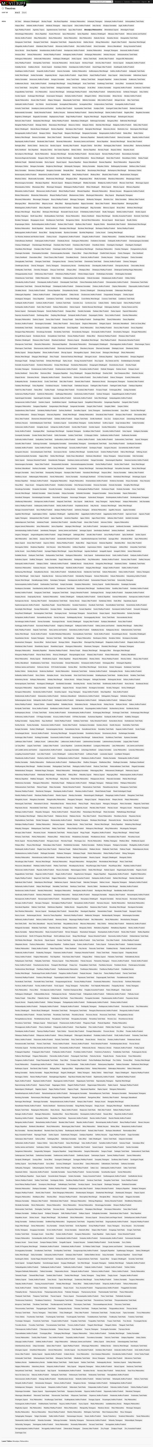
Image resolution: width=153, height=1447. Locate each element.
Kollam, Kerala (69, 679)
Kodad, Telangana (116, 667)
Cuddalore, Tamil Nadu (126, 299)
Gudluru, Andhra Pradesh (86, 439)
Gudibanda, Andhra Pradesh (109, 435)
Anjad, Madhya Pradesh (98, 75)
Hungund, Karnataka (99, 493)
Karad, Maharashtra (63, 605)
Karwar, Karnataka (44, 621)
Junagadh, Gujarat (106, 551)
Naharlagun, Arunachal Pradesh (79, 878)
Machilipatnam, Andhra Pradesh (68, 758)
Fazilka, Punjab (50, 390)
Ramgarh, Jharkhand (79, 1097)
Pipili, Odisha (61, 1031)
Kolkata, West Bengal (55, 679)
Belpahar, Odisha (103, 166)
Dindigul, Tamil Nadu (37, 361)
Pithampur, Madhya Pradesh (24, 1035)
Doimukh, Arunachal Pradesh (25, 365)
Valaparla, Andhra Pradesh (56, 1366)
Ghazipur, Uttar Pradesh (124, 415)
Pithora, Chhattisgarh (65, 1035)
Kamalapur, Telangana (57, 580)
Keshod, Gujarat (51, 642)
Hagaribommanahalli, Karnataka (26, 456)
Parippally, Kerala (118, 986)
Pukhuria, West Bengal (22, 1056)
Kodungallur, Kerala (116, 671)
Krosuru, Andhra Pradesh (61, 717)
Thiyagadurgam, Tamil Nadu (46, 1308)
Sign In (144, 2)
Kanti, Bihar (117, 601)
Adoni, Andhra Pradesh (82, 25)
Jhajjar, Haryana (92, 543)
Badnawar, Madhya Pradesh (76, 112)
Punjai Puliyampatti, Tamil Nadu (47, 1060)
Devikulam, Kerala (39, 336)
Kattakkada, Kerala (97, 630)
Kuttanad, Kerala (97, 737)
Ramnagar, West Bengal (23, 1102)
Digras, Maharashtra (121, 357)
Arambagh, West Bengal (57, 83)
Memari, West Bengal (102, 824)
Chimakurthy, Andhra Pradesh (25, 282)
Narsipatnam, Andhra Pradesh (84, 903)
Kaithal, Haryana (144, 559)
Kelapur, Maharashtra (84, 638)
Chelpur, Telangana (121, 257)
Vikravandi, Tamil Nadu (41, 1395)
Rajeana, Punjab (44, 1085)
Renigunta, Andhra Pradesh (24, 1122)
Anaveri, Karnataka (63, 71)
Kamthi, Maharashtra (112, 584)
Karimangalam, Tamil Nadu (43, 613)
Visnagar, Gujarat (94, 1399)
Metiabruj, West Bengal (133, 824)
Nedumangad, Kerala (34, 915)
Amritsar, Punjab (87, 63)
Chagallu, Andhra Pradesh (91, 237)
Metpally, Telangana (22, 828)
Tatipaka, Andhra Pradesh (24, 1284)
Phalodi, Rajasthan (104, 1023)
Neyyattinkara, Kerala (71, 924)
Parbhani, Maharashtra (132, 981)
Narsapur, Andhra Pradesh (24, 903)
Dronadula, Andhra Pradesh (89, 369)
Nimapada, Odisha (85, 928)
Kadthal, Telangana (36, 559)
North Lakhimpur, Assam (62, 936)
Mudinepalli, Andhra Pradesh (25, 849)
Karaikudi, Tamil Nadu (96, 605)
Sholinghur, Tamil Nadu (43, 1209)
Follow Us (136, 2)
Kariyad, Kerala (92, 613)
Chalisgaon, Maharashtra (80, 241)
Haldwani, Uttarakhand (93, 456)
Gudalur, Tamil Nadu (75, 435)
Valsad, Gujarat (119, 1366)
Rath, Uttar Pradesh (104, 1110)
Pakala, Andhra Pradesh (40, 948)
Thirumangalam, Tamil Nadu (63, 1300)
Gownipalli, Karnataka (22, 435)
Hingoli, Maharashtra (77, 481)
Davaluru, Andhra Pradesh (24, 323)
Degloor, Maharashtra (89, 323)
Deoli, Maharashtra (86, 328)
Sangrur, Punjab (106, 1151)
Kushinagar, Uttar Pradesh (24, 737)
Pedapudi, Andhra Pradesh (70, 1006)
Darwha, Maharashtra (130, 315)
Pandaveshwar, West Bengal (24, 969)
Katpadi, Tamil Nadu (40, 630)
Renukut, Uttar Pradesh (66, 1122)
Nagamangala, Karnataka (125, 870)
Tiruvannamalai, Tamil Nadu (55, 1325)
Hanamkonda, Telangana (56, 460)
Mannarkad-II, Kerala (41, 804)
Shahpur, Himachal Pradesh (104, 1188)
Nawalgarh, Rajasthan (88, 911)
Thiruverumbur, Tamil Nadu (24, 1308)
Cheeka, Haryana (107, 257)
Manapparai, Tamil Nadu (128, 787)
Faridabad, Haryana (52, 386)
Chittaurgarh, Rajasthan (23, 294)
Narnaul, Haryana (121, 899)
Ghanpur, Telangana (38, 415)
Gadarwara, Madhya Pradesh (25, 394)
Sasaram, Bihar (78, 1164)
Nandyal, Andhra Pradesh (81, 895)
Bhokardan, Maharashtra (39, 195)
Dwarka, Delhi (107, 373)
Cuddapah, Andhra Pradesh (24, 303)
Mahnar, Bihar (61, 775)
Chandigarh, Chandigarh (115, 245)
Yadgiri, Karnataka (40, 1416)
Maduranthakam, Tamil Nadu (119, 766)
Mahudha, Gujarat (85, 775)
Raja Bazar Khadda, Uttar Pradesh (79, 1077)
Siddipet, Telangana (52, 1213)
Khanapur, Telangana (127, 646)
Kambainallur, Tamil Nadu (49, 584)
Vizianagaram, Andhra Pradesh (25, 1404)
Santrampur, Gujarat (98, 1155)
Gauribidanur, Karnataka (110, 410)
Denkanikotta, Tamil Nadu (23, 328)
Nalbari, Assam (105, 882)
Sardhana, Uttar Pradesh (119, 1159)
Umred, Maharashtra (55, 1350)
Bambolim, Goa (123, 129)
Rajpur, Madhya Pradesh (57, 1089)
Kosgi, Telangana (74, 692)
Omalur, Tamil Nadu (64, 940)
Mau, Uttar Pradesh (89, 816)
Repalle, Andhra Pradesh (85, 1122)
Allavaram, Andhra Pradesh (65, 46)
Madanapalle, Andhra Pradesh (128, 758)
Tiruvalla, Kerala (20, 1325)
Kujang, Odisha (35, 721)
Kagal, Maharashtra (65, 559)
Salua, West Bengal (72, 1143)
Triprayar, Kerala (124, 1329)
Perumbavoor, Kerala (126, 1019)
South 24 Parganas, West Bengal (26, 1246)
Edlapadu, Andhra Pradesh (50, 377)
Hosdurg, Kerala (69, 489)
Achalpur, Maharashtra (77, 21)
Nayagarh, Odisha (135, 911)
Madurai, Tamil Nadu (101, 766)
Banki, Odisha (138, 133)
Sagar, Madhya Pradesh (117, 1135)
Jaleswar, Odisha (106, 522)
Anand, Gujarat (47, 67)
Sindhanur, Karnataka (36, 1222)
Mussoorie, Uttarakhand (23, 866)
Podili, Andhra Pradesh (122, 1035)
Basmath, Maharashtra (81, 158)
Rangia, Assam (99, 1106)
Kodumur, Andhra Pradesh (98, 671)
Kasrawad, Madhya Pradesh (45, 626)
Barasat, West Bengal (118, 141)
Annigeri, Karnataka (57, 79)
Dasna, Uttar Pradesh (53, 319)
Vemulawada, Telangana (43, 1383)
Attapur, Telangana (54, 100)
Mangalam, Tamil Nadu (135, 795)
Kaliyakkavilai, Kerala (41, 572)
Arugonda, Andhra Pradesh (122, 88)
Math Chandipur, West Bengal (25, 816)
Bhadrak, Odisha (20, 179)
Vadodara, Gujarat (120, 1362)
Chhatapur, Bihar (84, 270)
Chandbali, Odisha (98, 245)
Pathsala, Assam (133, 994)
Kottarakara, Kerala (81, 704)
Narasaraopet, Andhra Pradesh (48, 899)
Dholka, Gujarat (20, 352)
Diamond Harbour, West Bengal (72, 357)
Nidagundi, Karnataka (22, 928)
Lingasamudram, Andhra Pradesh (50, 750)
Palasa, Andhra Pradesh (23, 957)
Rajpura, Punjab (73, 1089)
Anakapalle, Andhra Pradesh (135, 63)
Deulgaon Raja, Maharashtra (24, 332)
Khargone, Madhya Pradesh (24, 655)
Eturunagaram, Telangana (116, 381)
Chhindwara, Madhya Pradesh (65, 274)
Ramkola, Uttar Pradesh (111, 1097)
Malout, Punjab (42, 787)
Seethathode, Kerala (135, 1176)
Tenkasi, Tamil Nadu (40, 1288)
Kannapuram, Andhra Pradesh (139, 597)
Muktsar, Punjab (125, 849)
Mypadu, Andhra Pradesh (45, 870)
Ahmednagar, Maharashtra (24, 34)
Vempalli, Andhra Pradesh (24, 1383)
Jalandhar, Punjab (76, 522)
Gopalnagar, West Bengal (55, 431)
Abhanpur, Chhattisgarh (31, 21)
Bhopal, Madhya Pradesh (58, 195)
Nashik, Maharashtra (118, 903)
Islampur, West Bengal (108, 506)
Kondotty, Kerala (79, 684)
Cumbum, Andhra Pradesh (45, 303)
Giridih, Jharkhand (96, 419)
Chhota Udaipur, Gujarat (86, 274)
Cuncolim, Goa (78, 303)
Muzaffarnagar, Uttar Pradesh (96, 866)
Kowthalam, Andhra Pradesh (59, 708)
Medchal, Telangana (81, 820)
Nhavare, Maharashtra (87, 924)
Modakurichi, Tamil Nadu (56, 833)
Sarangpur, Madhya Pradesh (82, 1159)
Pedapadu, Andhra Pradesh (49, 1006)
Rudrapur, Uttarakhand (113, 1130)
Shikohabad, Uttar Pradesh (59, 1201)
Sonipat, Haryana (79, 1242)
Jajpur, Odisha (84, 518)
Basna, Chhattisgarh (97, 158)
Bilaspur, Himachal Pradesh (62, 208)
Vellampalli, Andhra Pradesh (122, 1379)
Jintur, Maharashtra (64, 547)
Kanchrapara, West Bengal (86, 588)
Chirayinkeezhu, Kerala (70, 290)
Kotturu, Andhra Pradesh (137, 704)
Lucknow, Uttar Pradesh (76, 754)
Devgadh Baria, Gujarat (23, 336)
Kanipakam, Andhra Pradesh (134, 592)
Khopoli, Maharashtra (80, 659)
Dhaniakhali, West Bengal (89, 340)
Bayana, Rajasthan (75, 162)
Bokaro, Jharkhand (88, 216)
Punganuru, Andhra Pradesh (24, 1060)
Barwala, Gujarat (94, 154)
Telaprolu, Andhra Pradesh (111, 1284)
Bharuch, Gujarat (57, 183)
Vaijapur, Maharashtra (22, 1366)
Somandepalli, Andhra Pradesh (66, 1238)
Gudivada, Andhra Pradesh (24, 439)
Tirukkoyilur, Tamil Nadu (117, 1317)
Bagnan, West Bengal (91, 117)
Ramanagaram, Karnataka (78, 1093)
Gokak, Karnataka (138, 423)
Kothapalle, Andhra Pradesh (43, 700)
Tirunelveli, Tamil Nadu (41, 1321)
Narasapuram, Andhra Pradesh (25, 899)
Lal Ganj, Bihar (20, 746)
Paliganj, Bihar (87, 957)
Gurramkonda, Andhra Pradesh (129, 448)
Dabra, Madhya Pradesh (132, 303)
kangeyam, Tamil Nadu (60, 592)
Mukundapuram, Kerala (140, 849)
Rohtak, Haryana (103, 1126)
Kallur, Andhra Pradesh (126, 572)
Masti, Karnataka (109, 812)
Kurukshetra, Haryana (93, 733)
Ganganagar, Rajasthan (112, 402)
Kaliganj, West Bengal (93, 568)
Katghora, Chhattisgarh (65, 626)
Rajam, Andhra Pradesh (23, 1081)
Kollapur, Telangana (83, 679)
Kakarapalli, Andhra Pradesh (24, 563)
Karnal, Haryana (59, 617)
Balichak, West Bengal (103, 125)
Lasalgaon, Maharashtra (102, 746)
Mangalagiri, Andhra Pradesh (115, 795)
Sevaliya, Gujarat (84, 1184)
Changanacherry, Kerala (139, 249)
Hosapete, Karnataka (39, 489)
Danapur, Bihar (71, 311)
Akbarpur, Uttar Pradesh (116, 34)
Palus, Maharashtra (72, 961)
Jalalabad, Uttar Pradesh (59, 522)
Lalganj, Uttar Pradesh (130, 741)
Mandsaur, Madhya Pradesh (44, 795)
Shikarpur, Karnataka (22, 1201)
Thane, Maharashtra (126, 1292)
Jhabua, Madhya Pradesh (65, 543)
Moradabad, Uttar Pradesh (117, 837)
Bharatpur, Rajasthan (42, 183)
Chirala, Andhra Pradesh (37, 290)
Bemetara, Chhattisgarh (36, 170)
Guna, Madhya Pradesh (117, 443)
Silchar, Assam (34, 1217)
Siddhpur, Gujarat (37, 1213)
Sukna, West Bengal (22, 1255)
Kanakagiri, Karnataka (128, 584)
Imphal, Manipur (115, 501)
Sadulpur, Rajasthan (86, 1135)
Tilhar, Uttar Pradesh (82, 1313)
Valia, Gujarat (71, 1366)
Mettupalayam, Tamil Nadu (40, 828)
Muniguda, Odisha (126, 857)
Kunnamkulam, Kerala (72, 729)
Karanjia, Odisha (56, 609)
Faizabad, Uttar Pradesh (135, 381)
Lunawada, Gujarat (106, 754)
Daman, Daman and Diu (130, 307)
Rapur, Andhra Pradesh (69, 1110)
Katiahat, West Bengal (124, 626)
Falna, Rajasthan (38, 386)
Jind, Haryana (51, 547)
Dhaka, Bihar (91, 336)
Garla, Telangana (94, 410)
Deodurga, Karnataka (42, 328)
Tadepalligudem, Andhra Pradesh (26, 1267)
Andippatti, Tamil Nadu (137, 71)
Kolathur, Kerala (123, 675)
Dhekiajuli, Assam (118, 348)
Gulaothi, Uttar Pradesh (23, 443)
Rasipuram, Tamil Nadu (87, 1110)
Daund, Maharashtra (114, 319)
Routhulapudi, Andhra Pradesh (75, 1130)
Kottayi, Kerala (109, 704)
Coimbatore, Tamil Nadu (54, 299)
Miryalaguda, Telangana (128, 828)
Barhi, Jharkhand (20, 150)
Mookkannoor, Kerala (98, 837)
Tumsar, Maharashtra (22, 1337)
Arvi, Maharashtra (41, 92)
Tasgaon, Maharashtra (136, 1279)
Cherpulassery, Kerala (68, 266)
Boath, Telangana (108, 212)
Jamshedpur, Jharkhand (101, 530)
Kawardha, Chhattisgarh (138, 634)
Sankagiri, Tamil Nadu (121, 1151)
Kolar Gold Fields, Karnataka (83, 675)
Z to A (24, 12)
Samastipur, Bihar (138, 1143)
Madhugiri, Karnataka (120, 762)
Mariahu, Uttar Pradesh (97, 808)
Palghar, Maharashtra (41, 957)
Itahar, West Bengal (125, 506)
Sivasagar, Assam (37, 1234)
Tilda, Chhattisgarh (65, 1313)
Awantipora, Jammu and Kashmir (42, 108)
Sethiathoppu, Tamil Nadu (67, 1184)
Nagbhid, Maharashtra (138, 874)
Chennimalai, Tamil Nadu (92, 261)
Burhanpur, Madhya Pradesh (105, 228)
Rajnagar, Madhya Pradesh (129, 1085)
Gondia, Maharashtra (109, 427)
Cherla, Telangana (52, 266)
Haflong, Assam (142, 452)
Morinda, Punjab (66, 841)
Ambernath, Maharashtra (42, 59)
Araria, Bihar (119, 83)
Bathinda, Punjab (20, 162)
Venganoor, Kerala (79, 1383)
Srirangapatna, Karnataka (23, 1250)
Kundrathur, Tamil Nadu (131, 725)
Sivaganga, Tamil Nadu (117, 1230)
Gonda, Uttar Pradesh (79, 427)
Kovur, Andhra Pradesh (40, 708)
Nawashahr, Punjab (120, 911)
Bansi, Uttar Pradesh (54, 137)
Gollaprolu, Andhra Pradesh (60, 427)
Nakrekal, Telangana (90, 882)
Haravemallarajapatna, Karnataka (82, 464)
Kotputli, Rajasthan (53, 704)
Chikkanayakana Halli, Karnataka (74, 278)
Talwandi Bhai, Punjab (36, 1275)
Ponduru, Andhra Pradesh (116, 1039)
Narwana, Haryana (103, 903)
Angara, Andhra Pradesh (67, 75)
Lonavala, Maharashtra (136, 750)
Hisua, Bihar (19, 485)
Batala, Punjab (143, 158)
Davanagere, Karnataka (43, 323)
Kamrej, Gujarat (98, 584)
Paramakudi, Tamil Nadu (23, 981)
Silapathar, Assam (21, 1217)
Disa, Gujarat (99, 361)
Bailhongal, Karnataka (97, 121)
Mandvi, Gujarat (61, 795)
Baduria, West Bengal (96, 112)
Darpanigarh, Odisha (96, 315)
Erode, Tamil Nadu (51, 381)
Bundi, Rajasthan (37, 228)
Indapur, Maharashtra (130, 501)
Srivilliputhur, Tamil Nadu (62, 1250)
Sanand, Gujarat (97, 1147)
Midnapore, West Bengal (94, 828)
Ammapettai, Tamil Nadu (41, 63)
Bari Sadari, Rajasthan (62, 150)
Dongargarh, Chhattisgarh (98, 365)
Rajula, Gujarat (102, 1089)
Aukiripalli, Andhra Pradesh (24, 104)
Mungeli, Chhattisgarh (109, 857)
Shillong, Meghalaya (95, 1201)
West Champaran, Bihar (110, 1412)
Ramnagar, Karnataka (41, 1102)
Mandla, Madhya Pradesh (23, 795)
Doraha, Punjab (131, 365)
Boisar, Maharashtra (72, 216)
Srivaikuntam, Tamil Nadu (43, 1250)
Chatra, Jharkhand (21, 257)
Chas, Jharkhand (138, 253)
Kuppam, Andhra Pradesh (124, 729)
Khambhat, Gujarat (57, 646)
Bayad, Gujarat (61, 162)
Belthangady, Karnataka (119, 166)
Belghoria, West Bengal (54, 166)
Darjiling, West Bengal (58, 315)
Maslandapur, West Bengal (92, 812)
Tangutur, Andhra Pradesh (129, 1275)
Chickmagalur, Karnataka (123, 274)
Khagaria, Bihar (77, 642)
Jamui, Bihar (131, 530)
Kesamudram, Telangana (23, 642)
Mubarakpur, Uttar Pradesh (52, 845)
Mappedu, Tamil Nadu (141, 804)
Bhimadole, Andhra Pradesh (24, 191)
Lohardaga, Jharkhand (88, 750)
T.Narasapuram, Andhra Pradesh (26, 1329)
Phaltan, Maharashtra (120, 1023)
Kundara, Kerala (102, 725)
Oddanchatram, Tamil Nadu (139, 936)
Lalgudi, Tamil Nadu (34, 746)
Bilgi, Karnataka (96, 208)
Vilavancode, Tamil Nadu (60, 1395)
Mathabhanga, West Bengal (126, 812)
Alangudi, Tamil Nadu (41, 42)
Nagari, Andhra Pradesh (64, 874)
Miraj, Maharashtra (111, 828)
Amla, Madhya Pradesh (23, 63)
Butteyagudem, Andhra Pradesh (26, 232)
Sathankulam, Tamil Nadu (110, 1164)
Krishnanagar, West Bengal (140, 712)
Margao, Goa (68, 808)
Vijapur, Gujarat (38, 1391)
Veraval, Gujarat (40, 1387)
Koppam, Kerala (68, 688)
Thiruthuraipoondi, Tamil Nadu (61, 1304)
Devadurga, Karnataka (44, 332)
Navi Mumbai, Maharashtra (24, 911)
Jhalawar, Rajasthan (105, 543)
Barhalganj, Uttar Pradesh (112, 146)
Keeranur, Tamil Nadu (54, 638)
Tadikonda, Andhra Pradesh (72, 1267)
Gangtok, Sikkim (110, 406)
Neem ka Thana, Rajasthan (53, 915)
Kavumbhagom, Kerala (119, 634)
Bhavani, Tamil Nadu (126, 183)
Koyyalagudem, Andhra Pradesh (96, 708)
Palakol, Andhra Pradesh (128, 948)
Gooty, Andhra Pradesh (23, 431)
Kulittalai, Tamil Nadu (81, 721)
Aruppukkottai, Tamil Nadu (24, 92)
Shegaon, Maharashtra (22, 1197)
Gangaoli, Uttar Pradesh (130, 402)
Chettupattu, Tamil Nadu (23, 270)
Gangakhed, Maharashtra (93, 402)
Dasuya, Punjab (68, 319)
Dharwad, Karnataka (103, 348)
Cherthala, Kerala (84, 266)
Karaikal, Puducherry (80, 605)
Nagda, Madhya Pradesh (23, 878)
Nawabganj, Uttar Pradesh (57, 911)
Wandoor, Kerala (103, 1408)
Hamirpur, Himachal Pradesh (36, 460)
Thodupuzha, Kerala (65, 1308)
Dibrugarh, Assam (91, 357)
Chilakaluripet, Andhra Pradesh (112, 278)
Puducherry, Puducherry (103, 1052)
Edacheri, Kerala (137, 373)
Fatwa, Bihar (38, 390)
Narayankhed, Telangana (70, 899)
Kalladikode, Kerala (75, 572)
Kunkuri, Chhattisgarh (37, 729)
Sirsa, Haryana (126, 1226)
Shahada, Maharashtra (22, 1188)
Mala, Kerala (64, 779)
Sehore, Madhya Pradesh (23, 1180)
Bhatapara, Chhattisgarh (73, 183)
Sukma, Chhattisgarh (142, 1250)
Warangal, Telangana (133, 1408)
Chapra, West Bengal (91, 253)
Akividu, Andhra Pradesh (23, 38)
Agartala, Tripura (38, 30)
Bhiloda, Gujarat (118, 187)
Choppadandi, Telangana (112, 294)
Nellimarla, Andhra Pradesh (24, 919)
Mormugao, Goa (79, 841)
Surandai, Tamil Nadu (136, 1259)
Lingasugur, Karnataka (71, 750)
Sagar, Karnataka (133, 1135)
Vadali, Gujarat (74, 1362)
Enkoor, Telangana (116, 377)
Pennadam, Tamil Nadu (59, 1010)
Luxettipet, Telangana (122, 754)
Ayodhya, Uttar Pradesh (64, 108)
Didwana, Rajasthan (105, 357)
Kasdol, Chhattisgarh (74, 621)
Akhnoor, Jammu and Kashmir (136, 34)
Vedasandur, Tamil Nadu (97, 1375)
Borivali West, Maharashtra (91, 220)
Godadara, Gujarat (60, 423)
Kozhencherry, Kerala (117, 708)
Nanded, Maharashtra (45, 890)
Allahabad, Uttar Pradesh (44, 46)
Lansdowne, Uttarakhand (83, 746)
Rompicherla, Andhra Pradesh (132, 1126)
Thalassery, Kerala (35, 1292)
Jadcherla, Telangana (82, 510)
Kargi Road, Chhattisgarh (23, 613)
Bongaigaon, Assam (37, 220)
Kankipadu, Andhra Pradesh (85, 597)
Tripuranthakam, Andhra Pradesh (26, 1333)
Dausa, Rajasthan (128, 319)
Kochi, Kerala (102, 667)
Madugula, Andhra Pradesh (82, 766)
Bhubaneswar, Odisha (76, 195)
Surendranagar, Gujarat (51, 1263)
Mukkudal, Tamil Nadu (110, 849)
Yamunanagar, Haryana (74, 1416)
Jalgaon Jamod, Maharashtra (24, 526)
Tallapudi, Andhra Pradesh (80, 1271)
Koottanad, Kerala (142, 684)
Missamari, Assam (40, 833)
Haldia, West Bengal (57, 456)
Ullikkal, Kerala (106, 1346)
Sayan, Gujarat (41, 1176)
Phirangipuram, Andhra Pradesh (26, 1027)
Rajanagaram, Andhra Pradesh (64, 1081)
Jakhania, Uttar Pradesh (115, 518)
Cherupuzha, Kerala (122, 266)
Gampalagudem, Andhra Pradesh (121, 398)
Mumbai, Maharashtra (22, 857)
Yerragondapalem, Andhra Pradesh (27, 1428)
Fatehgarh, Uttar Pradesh (99, 386)
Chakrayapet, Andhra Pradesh (45, 241)
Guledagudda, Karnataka (57, 443)
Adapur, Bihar (19, 25)
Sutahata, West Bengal (116, 1263)
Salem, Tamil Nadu (110, 1139)
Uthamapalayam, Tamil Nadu (43, 1358)
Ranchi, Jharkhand (49, 1106)
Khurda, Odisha (126, 659)
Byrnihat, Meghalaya (86, 232)
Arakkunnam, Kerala (21, 83)
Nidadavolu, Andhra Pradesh (136, 924)
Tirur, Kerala (127, 1321)
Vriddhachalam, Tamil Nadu (47, 1404)
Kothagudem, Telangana (110, 696)
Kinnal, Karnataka (57, 663)
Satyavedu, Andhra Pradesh (39, 1172)
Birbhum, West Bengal (134, 208)
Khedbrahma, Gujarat (50, 659)
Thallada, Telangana (72, 1292)
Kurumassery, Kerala (109, 733)
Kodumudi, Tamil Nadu (79, 671)
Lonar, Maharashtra (120, 750)
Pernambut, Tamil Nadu (97, 1019)
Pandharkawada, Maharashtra (68, 969)
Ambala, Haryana (109, 54)
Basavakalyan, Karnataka (130, 154)
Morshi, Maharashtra (94, 841)
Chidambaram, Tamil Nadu (24, 278)
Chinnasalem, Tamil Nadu (23, 286)
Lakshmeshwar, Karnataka (91, 741)
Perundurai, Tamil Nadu (23, 1023)
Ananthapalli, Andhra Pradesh (124, 67)
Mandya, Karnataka (75, 795)
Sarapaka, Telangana (102, 1159)
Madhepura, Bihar (75, 762)
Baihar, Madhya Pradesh (60, 121)
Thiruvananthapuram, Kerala (102, 1304)
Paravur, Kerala (118, 981)
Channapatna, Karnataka (40, 253)
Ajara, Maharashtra (69, 34)
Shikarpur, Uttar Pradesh (39, 1201)
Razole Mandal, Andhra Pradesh (120, 1118)
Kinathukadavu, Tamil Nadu (40, 663)
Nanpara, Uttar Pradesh (117, 895)
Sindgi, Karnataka (21, 1222)
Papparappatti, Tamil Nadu (106, 977)
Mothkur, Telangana (110, 841)
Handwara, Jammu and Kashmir (78, 460)
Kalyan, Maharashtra (117, 576)
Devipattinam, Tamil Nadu (56, 336)
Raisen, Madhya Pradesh (38, 1077)
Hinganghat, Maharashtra (58, 481)
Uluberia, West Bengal (120, 1346)
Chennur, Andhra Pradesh (112, 261)
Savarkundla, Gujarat (108, 1172)
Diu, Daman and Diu (112, 361)
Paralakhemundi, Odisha (125, 977)
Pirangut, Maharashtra (93, 1031)
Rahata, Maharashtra (99, 1068)
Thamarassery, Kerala (88, 1292)
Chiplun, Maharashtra (119, 286)
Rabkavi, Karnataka (122, 1064)
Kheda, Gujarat (35, 659)
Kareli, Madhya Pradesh (102, 609)
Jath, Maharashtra (21, 539)
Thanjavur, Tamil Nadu (40, 1296)
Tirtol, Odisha (19, 1317)
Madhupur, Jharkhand (137, 762)
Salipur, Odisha (42, 1143)
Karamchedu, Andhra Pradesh (137, 605)
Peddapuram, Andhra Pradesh (109, 1006)
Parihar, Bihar (84, 986)
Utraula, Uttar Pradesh (114, 1358)
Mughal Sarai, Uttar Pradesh (46, 849)
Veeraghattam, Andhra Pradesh (118, 1375)
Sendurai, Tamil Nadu (94, 1180)
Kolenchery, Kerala (21, 679)
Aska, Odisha (144, 92)
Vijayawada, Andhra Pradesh (113, 1391)
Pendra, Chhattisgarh (22, 1010)
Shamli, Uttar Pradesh (43, 1193)
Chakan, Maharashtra (109, 237)
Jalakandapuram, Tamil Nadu (25, 522)
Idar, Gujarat (78, 501)
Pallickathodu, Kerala (132, 957)
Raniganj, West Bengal (114, 1106)
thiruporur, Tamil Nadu (22, 1304)
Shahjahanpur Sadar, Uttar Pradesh (81, 1188)
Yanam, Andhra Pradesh (93, 1416)
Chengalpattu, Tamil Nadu (24, 261)
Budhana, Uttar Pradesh (84, 224)
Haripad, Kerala (71, 468)
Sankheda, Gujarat (83, 1155)
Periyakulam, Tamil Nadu (60, 1019)
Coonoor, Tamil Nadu (109, 299)
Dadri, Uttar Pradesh (44, 307)
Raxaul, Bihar (108, 1114)
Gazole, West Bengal (138, 410)
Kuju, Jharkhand (47, 721)
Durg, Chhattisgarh (76, 373)
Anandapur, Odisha (60, 67)
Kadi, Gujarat (88, 555)
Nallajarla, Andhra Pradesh (138, 882)
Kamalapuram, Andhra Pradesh (78, 580)
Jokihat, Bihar (123, 547)
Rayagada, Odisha (42, 1118)
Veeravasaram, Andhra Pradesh (26, 1379)
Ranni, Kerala (55, 1110)
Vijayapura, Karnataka (74, 1391)
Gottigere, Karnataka (141, 431)
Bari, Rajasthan (33, 150)
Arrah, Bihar (91, 88)
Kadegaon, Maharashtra (74, 555)
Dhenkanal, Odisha (132, 348)
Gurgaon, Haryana (110, 448)
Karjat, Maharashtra (118, 613)
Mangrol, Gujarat (90, 799)
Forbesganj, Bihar (115, 390)
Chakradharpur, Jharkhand (23, 241)
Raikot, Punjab (108, 1073)
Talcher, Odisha (129, 1267)
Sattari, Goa (94, 1168)
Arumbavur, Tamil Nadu (142, 88)
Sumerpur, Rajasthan (123, 1255)
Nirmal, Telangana (71, 932)
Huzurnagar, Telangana (78, 497)
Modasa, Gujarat (72, 833)
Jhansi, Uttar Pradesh (134, 543)
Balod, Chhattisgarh (21, 129)
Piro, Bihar (120, 1031)
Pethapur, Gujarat (39, 1023)
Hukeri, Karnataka (53, 493)
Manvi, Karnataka (125, 804)
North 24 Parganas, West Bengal (40, 936)
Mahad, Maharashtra (63, 770)
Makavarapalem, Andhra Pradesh (131, 775)
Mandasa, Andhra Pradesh (84, 791)
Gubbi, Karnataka (60, 435)
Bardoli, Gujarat (56, 146)
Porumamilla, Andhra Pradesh (70, 1048)
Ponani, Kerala (90, 1039)
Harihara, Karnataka (39, 468)
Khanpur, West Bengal (89, 650)
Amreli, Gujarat (75, 63)
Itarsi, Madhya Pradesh (44, 510)
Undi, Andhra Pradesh (142, 1350)
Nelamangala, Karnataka (131, 915)
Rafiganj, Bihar (55, 1068)
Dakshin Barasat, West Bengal (92, 307)
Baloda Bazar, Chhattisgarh (40, 129)
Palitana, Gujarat (100, 957)
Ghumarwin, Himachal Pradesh (42, 419)
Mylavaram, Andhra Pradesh (24, 870)
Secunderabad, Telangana (57, 1176)
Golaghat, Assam (42, 427)
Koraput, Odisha (81, 688)
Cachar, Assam (100, 232)
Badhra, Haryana (59, 112)
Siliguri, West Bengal (48, 1217)
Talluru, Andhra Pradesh (120, 1271)
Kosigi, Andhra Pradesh (90, 692)
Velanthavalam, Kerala (65, 1379)
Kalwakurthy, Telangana (84, 576)
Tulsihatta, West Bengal (116, 1333)
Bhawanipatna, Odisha (22, 187)
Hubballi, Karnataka (38, 493)
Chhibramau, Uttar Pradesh (44, 274)
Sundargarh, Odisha (22, 1259)
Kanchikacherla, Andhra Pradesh (44, 588)
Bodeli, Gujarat (141, 212)
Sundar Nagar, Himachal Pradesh (42, 1259)
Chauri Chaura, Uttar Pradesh (54, 257)
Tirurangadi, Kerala (140, 1321)
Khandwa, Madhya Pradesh (58, 650)
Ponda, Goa (101, 1039)
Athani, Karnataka (104, 96)
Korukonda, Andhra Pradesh (42, 692)
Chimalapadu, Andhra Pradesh (47, 282)
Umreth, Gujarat (70, 1350)
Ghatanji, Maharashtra (86, 415)
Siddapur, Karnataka (22, 1213)
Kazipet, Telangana (37, 638)
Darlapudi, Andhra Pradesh (77, 315)
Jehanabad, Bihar (126, 539)
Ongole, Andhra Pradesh (81, 940)
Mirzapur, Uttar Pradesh (23, 833)
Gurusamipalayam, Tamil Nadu (41, 452)
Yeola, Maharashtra (61, 1424)
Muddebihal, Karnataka (71, 845)
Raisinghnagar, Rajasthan (57, 1077)
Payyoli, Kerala (20, 1002)
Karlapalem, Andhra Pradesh (25, 617)
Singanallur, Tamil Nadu (95, 1222)
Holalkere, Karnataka (65, 485)
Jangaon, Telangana (22, 535)
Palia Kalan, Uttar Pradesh (71, 957)
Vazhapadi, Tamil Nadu (59, 1375)
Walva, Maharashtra (70, 1408)
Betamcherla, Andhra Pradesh (49, 174)
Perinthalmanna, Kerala (42, 1019)
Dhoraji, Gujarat (66, 352)
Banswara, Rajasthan (88, 137)
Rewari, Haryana (143, 1122)
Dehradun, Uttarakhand (121, 323)
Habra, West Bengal (127, 452)
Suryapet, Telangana (99, 1263)
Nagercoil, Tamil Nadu (41, 878)
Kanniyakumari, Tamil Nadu (58, 601)
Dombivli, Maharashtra (44, 365)
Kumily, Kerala (20, 725)
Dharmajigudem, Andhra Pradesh (121, 344)
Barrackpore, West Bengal (24, 154)
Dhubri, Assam (95, 352)
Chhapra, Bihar (71, 270)
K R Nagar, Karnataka (44, 717)
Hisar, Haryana (145, 481)
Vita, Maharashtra (130, 1399)
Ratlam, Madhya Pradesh (121, 1110)
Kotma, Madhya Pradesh (23, 704)
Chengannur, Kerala (59, 261)
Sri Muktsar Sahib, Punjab (91, 1246)
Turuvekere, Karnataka (94, 1337)
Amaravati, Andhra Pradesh (129, 50)
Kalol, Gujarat (35, 576)
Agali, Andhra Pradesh (126, 25)
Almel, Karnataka (99, 46)
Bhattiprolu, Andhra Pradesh (107, 183)
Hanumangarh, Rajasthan (114, 460)
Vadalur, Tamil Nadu (88, 1362)
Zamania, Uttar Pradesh (90, 1428)
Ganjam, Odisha (123, 406)
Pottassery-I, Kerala (104, 1048)
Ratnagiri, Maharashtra (42, 1114)
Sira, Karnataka (52, 1226)
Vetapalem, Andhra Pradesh (57, 1387)
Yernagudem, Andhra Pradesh (115, 1424)
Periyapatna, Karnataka (79, 1019)
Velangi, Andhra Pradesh (47, 1379)
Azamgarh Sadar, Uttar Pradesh (117, 108)
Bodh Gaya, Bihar (36, 216)
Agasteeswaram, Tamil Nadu (56, 30)
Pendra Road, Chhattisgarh (40, 1010)
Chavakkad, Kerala (72, 257)
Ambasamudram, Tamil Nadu (127, 54)
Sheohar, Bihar (52, 1197)
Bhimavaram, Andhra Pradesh (47, 191)
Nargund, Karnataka (106, 899)
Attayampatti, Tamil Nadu (71, 100)
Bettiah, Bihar (65, 174)
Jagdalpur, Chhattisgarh (57, 514)
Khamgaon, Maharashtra (74, 646)
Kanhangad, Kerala (97, 592)
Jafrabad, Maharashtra (98, 510)
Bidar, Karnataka (120, 199)
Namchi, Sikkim (93, 886)
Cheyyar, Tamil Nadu (57, 270)
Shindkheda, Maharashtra (133, 1201)
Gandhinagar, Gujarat (76, 402)
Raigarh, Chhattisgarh (68, 1073)
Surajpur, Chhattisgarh (118, 1259)
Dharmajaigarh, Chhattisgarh (98, 344)
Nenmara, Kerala (61, 919)
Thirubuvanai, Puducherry (24, 1300)
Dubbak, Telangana (107, 369)
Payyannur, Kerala (132, 998)
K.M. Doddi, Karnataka (58, 667)
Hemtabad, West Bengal (122, 477)
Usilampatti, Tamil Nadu (23, 1358)
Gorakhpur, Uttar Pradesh (91, 431)
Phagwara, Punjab (89, 1023)
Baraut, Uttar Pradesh (134, 141)
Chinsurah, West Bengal (43, 286)
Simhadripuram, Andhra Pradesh (135, 1217)
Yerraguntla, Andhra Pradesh (51, 1428)
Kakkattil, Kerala (76, 563)
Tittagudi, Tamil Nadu (126, 1325)
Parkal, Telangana (132, 986)
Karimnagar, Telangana (77, 613)
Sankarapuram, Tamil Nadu (24, 1155)
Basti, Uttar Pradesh (113, 158)
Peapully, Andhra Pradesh (36, 1002)
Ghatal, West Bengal (70, 415)
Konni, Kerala (129, 684)
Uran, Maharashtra (83, 1354)
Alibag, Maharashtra (102, 42)
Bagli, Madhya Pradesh (74, 117)
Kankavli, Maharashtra (50, 597)
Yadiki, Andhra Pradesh (56, 1416)
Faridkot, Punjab (66, 386)
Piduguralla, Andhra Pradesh (63, 1027)
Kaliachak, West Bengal (56, 568)
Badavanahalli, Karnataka (23, 112)
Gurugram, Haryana (21, 452)
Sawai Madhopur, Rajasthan (24, 1176)
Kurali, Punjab (140, 729)
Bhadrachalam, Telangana (129, 174)
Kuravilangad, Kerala (22, 733)
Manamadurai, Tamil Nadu (92, 787)
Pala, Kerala (83, 948)
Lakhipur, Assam (40, 741)
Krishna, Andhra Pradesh (57, 712)
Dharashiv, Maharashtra (42, 344)
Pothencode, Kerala (89, 1048)
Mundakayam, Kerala (64, 857)
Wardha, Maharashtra (22, 1412)
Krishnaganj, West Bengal (101, 712)
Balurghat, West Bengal (93, 129)
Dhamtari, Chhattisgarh (22, 340)
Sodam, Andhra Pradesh (64, 1234)
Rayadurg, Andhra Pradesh (24, 1118)
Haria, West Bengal (138, 464)
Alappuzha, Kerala (75, 42)
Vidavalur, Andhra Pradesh (119, 1387)
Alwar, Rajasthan (31, 50)
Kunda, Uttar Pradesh (70, 725)
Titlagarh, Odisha (111, 1325)
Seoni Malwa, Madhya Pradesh (25, 1184)
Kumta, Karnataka (33, 725)
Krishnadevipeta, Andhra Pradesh (79, 712)
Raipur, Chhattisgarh (122, 1073)
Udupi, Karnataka (38, 1346)
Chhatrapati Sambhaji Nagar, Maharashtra (128, 270)
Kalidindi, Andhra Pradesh (75, 568)
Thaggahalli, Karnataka (128, 1288)
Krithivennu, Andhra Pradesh (24, 717)
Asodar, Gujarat (20, 96)
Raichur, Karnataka (36, 1073)
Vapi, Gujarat (52, 1371)
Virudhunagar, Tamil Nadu (53, 1399)
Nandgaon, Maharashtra (63, 890)
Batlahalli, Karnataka (35, 162)
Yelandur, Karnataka (44, 1420)
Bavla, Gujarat (49, 162)
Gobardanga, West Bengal (136, 419)
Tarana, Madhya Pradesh (102, 1279)
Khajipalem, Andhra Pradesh (115, 642)
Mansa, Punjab (83, 804)
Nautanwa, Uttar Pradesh (98, 907)
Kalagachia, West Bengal (104, 563)
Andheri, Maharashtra (79, 71)
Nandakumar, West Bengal (109, 886)
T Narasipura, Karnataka (48, 1329)
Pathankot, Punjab (75, 994)
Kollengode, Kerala (114, 679)
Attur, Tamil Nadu (133, 100)
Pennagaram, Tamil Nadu (78, 1010)
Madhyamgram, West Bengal (25, 766)
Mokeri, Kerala (65, 837)
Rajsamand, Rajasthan (88, 1089)
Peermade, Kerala (128, 1006)
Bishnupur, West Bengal (51, 212)
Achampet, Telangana (95, 21)
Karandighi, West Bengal (23, 609)
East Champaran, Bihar (122, 373)
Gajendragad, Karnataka (23, 398)
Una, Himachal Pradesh (85, 1350)
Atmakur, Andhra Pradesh (132, 96)
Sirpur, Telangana (113, 1226)
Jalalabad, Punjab (43, 522)
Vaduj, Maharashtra (134, 1362)
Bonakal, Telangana (21, 220)
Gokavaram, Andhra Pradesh (25, 427)
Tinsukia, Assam (115, 1313)
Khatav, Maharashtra (112, 655)
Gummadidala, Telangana (77, 443)
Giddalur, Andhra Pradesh (63, 419)
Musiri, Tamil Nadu (126, 861)
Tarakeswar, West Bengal (83, 1279)
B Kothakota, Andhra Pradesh (90, 212)
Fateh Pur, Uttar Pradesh (23, 390)
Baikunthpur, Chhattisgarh (79, 121)
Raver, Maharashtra (71, 1114)
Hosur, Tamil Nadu (138, 489)
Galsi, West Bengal (100, 398)
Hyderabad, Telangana (96, 497)
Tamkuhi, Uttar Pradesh (54, 1275)
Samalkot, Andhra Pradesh (108, 1143)
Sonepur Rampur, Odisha (48, 1242)
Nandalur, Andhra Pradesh (129, 886)
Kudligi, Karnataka (21, 721)
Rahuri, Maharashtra (134, 1068)
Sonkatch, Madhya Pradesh (96, 1242)
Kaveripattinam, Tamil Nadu (82, 634)
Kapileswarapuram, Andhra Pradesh (27, 605)
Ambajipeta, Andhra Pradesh (72, 54)
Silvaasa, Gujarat (91, 1217)
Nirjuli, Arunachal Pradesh (54, 932)
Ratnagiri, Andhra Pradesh (24, 1114)
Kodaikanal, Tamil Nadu (132, 667)
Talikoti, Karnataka (46, 1271)
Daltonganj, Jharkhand (112, 307)
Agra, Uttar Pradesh (75, 30)
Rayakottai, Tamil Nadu (58, 1118)
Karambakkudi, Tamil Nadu (115, 605)
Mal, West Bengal (52, 779)
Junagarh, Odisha (119, 551)
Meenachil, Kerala (115, 820)
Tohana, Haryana (63, 1329)
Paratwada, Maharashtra (102, 981)
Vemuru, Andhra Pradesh (62, 1383)
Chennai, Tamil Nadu (75, 261)
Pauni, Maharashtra (76, 998)
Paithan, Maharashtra (22, 948)
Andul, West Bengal (21, 75)
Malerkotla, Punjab (58, 783)
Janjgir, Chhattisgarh (64, 535)
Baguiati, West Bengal (108, 117)
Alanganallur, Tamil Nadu (129, 38)
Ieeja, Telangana (101, 501)
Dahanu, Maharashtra (60, 307)
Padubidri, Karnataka (134, 944)
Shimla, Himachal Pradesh (113, 1201)
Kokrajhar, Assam (52, 675)
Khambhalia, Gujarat (41, 646)
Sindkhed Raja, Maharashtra (55, 1222)
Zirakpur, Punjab (116, 1428)
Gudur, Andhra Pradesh (105, 439)
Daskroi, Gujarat (38, 319)
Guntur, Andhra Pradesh (43, 448)
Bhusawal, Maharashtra (23, 199)
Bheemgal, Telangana (54, 187)
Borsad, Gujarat (107, 220)
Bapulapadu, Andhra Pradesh (25, 141)
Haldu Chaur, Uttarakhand (75, 456)
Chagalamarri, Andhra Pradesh (69, 237)
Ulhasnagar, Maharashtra (90, 1346)
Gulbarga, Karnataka (40, 443)
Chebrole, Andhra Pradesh (90, 257)
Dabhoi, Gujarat (116, 303)
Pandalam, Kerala (120, 965)
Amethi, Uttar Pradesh (106, 59)
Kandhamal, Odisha (103, 588)
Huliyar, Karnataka (68, 493)
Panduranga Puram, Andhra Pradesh (44, 973)
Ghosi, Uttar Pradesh (22, 419)
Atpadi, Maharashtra (22, 100)
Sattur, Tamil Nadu (130, 1168)
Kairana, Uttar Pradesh (129, 559)
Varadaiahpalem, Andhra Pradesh (69, 1371)
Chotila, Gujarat (128, 294)
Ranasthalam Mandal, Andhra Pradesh (28, 1106)
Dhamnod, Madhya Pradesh (107, 336)
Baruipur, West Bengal (58, 154)
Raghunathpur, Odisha (82, 1068)
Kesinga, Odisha (64, 642)
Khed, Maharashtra (21, 659)
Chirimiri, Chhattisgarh (87, 290)
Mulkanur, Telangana (64, 853)
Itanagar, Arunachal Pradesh (24, 510)
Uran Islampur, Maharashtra (100, 1354)
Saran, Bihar (48, 1159)
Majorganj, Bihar (112, 775)
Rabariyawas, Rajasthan (106, 1064)
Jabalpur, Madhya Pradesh (63, 510)
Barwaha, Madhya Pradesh (77, 154)
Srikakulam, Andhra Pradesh (49, 1246)
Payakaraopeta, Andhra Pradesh (113, 998)
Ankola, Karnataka (21, 79)
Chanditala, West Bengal (23, 249)
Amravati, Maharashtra (59, 63)
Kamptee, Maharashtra (82, 584)
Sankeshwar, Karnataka (43, 1155)
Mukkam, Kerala (95, 849)
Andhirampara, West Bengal (98, 71)
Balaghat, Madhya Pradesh (24, 125)
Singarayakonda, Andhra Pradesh (117, 1222)
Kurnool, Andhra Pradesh (40, 733)
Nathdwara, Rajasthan (55, 907)
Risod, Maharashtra (53, 1126)
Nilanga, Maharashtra (70, 928)
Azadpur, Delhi (99, 108)
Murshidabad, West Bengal (108, 861)
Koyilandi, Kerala (77, 708)
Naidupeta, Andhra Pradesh (101, 878)
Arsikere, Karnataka (104, 88)
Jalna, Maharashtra (43, 526)
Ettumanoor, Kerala (98, 381)
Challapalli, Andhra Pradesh (117, 241)
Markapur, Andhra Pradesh (24, 812)
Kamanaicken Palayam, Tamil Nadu (103, 580)
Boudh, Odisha (132, 220)
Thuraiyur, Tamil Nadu (22, 1313)
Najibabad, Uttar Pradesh (23, 882)
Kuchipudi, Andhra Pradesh (114, 717)
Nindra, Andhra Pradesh (136, 928)
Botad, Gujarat (120, 220)
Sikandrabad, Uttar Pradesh (119, 1213)
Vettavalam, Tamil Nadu (78, 1387)
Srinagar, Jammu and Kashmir (112, 1246)
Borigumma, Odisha (72, 220)
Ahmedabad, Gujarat (111, 30)
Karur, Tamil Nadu (108, 617)
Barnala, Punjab (103, 150)
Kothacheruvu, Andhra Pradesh (88, 696)
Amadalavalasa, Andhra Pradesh (51, 50)
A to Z (17, 12)
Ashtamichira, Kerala (114, 92)
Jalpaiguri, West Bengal (73, 526)
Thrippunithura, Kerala (116, 1308)
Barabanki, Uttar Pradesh (45, 141)
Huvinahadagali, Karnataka (41, 497)
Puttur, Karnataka (72, 1064)
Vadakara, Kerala (20, 1362)
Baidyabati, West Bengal (41, 121)
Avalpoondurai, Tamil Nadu (103, 104)
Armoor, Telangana (78, 88)
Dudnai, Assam (121, 369)
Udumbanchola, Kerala (22, 1346)
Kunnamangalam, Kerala (54, 729)
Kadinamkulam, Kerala (102, 555)
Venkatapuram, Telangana (24, 1387)
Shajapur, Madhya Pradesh (24, 1193)
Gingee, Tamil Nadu (81, 419)
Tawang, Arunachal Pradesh (44, 1284)
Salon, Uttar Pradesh (57, 1143)
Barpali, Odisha (116, 150)
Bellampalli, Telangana (72, 166)
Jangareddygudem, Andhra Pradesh (43, 535)
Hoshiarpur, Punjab (108, 489)
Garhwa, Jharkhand (65, 410)
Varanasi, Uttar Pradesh (105, 1371)
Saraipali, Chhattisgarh (22, 1159)
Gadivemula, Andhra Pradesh (84, 394)
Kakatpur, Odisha (42, 563)
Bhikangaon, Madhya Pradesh (74, 187)
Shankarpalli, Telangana (124, 1193)
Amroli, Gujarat (118, 63)
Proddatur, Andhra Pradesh (83, 1052)
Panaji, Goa (73, 965)
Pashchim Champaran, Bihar (73, 990)
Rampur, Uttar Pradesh (85, 1102)
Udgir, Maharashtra (61, 1342)
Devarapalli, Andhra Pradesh (101, 332)
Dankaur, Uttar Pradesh (101, 311)
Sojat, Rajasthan (98, 1234)
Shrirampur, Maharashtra (112, 1209)
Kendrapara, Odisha (100, 638)
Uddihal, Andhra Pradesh (44, 1342)
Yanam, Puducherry (109, 1416)
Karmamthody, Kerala (44, 617)
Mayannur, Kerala (135, 816)
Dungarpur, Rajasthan (60, 373)
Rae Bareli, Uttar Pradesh (39, 1068)
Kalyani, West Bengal (22, 580)
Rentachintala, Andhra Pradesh (46, 1122)
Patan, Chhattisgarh (112, 990)
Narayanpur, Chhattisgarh (89, 899)
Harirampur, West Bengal (104, 468)
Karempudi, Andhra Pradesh (121, 609)
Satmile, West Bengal (62, 1168)
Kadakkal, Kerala (20, 555)
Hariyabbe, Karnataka (122, 468)
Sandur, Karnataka (132, 1147)
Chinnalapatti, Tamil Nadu (69, 282)
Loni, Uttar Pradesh (43, 754)
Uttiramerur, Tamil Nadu (133, 1358)
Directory (119, 2)
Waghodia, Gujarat (21, 1408)
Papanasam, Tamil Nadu (86, 977)
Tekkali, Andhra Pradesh (92, 1284)
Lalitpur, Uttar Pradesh (50, 746)
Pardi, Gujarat (59, 986)
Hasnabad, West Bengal (91, 472)
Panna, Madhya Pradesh (112, 973)
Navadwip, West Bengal (118, 907)
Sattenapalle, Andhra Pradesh (111, 1168)
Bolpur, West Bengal (103, 216)
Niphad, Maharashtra (36, 932)
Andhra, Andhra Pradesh (118, 71)
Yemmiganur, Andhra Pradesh (43, 1424)
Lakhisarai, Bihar (53, 741)
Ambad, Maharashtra (34, 54)
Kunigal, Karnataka (21, 729)
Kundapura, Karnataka (87, 725)
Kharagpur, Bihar (105, 650)
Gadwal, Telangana (103, 394)
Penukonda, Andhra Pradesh (24, 1015)
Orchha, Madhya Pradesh (130, 940)
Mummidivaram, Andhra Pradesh (43, 857)
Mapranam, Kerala (21, 808)
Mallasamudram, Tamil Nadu (25, 787)
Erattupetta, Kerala (21, 381)
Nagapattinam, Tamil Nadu (24, 874)
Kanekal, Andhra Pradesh (23, 592)
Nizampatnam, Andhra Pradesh (108, 932)
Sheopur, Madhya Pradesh (68, 1197)
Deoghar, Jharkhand (58, 328)
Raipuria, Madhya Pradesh (140, 1073)
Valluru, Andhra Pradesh (103, 1366)
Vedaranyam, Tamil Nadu (77, 1375)
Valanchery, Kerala (38, 1366)
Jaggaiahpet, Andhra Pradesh (91, 514)
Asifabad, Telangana (130, 92)
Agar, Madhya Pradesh (22, 30)
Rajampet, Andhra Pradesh (42, 1081)
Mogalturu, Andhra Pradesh (101, 833)
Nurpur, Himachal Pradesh (97, 936)
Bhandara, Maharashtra (116, 179)
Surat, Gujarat (19, 1263)
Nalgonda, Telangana (119, 882)
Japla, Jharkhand (127, 535)
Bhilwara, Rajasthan (133, 187)
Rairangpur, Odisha (21, 1077)
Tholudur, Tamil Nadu (81, 1308)
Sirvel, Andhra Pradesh (54, 1230)
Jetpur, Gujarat (20, 543)
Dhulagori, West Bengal (111, 352)
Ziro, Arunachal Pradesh (133, 1428)
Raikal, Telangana (83, 1073)
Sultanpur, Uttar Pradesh (74, 1255)
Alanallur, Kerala (112, 38)
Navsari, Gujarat (41, 911)
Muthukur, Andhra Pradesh (42, 866)
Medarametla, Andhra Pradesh (61, 820)
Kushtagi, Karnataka (41, 737)
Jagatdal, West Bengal (22, 514)
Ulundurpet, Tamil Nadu (139, 1346)
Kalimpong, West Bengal (23, 572)
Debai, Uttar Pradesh (60, 323)
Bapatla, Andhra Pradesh (141, 137)
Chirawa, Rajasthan (54, 290)
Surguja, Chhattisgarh (68, 1263)
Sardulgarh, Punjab (136, 1159)
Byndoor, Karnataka (70, 232)
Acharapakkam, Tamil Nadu (134, 21)
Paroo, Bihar (34, 990)
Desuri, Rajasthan (137, 328)
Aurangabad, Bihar (85, 104)
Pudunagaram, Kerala (139, 1052)
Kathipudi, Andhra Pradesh (84, 626)
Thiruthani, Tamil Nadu (40, 1304)
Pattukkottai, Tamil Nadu (59, 998)
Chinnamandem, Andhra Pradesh (117, 282)
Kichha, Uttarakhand (21, 663)
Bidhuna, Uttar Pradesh (136, 199)
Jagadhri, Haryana (115, 510)
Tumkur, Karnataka (133, 1333)
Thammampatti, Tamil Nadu (107, 1292)
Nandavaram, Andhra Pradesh (25, 890)
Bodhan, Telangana (21, 216)
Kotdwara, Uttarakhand (68, 696)
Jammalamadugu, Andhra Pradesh (26, 530)
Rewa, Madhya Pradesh (128, 1122)
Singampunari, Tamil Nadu (76, 1222)
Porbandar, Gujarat (21, 1048)
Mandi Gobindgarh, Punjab (122, 791)
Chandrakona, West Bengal (84, 249)
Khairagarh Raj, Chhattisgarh (93, 642)
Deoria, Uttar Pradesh (121, 328)
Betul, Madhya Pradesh (80, 174)
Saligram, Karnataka (125, 1139)
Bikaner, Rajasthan (118, 203)
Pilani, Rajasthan (80, 1027)
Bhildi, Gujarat (106, 187)
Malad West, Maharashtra (79, 779)
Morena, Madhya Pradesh (36, 841)
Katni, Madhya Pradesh (23, 630)
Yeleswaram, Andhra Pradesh (96, 1420)
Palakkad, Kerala (112, 948)
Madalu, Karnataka (109, 758)
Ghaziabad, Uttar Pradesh (104, 415)
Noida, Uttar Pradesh (128, 932)
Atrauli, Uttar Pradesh (38, 100)
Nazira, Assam (20, 915)
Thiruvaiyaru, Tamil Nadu (82, 1304)
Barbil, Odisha (32, 146)
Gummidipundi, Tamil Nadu (97, 443)
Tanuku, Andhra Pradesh (37, 1279)
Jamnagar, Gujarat (86, 530)
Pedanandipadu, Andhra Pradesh (26, 1006)
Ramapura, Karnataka (119, 1093)
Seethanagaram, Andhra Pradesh (114, 1176)
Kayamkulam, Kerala (22, 638)
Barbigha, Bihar (20, 146)
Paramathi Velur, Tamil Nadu (43, 981)
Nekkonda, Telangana (92, 915)
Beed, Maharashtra (120, 162)
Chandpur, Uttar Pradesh (42, 249)
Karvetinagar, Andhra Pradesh (25, 621)
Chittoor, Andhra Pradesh (41, 294)
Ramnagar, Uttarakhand (129, 1097)
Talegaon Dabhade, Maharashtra (26, 1271)
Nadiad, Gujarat (109, 870)
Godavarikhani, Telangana (77, 423)
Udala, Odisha (141, 1337)
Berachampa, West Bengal (97, 170)
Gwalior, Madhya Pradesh (109, 452)
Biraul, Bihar (121, 208)
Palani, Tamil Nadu (103, 953)
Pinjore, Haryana (128, 1027)
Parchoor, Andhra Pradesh (24, 986)
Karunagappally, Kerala (92, 617)
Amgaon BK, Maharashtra (124, 59)
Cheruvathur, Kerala (137, 266)
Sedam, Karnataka (74, 1176)
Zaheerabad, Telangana (72, 1428)
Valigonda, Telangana (85, 1366)
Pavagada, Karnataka (92, 998)
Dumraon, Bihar (46, 373)
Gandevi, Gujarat (44, 402)
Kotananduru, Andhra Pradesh (48, 696)
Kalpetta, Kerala (47, 576)
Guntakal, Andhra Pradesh (24, 448)
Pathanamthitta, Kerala (41, 994)
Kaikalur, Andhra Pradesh (110, 559)
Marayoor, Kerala (55, 808)
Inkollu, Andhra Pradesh (65, 506)
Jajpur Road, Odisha (98, 518)
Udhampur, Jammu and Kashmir (80, 1342)
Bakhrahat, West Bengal (128, 121)
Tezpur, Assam (68, 1288)
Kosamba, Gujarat (60, 692)
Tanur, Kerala (51, 1279)
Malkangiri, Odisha (112, 783)
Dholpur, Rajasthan (34, 352)
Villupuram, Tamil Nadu (79, 1395)
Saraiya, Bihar (37, 1159)
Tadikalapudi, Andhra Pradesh (51, 1267)
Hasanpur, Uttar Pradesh (72, 472)
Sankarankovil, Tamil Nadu (140, 1151)
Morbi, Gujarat (20, 841)
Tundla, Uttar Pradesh (39, 1337)
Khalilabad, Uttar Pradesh (24, 646)
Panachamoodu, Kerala (41, 965)
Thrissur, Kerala (132, 1308)
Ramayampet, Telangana (137, 1093)
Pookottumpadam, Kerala (118, 1044)
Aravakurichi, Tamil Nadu (134, 83)
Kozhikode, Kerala (133, 708)
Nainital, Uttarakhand (136, 878)
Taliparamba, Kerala (61, 1271)
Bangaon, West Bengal (72, 133)
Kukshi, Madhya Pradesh (63, 721)
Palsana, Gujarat (57, 961)
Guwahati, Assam (92, 452)
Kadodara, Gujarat (21, 559)
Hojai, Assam (29, 485)
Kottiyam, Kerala (121, 704)
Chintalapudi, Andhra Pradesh (63, 286)
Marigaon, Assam (126, 808)
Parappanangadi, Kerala (64, 981)
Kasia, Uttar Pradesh (125, 621)
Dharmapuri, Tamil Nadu (23, 348)
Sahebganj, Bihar (53, 1139)
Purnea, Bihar (127, 1060)
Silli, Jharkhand (63, 1217)
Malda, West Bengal (129, 779)
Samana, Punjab (125, 1143)
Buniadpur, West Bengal (68, 228)
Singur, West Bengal (22, 1226)
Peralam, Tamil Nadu (44, 1015)
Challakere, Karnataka (98, 241)
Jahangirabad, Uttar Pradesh (39, 518)
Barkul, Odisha (76, 150)
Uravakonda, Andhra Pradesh (122, 1354)
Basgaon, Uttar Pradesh (46, 158)
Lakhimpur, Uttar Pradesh (23, 741)
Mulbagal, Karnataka (48, 853)
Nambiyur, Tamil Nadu (77, 886)
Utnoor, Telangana (98, 1358)
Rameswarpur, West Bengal (40, 1097)
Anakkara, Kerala (33, 67)
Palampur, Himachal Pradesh (84, 953)
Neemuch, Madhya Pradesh (73, 915)
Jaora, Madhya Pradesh (112, 535)
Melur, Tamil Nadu (86, 824)
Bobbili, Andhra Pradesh (125, 212)
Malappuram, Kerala (97, 779)
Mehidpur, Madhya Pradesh (24, 824)
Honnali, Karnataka (115, 485)
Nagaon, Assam (141, 870)
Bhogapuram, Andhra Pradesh (134, 191)
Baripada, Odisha (46, 150)
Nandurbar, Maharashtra (62, 895)
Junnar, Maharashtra (134, 551)
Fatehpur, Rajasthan (135, 386)
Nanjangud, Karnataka (99, 895)
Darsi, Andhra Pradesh (112, 315)
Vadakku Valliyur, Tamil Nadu (56, 1362)
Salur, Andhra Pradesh (89, 1143)
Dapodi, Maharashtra (130, 311)
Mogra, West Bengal (120, 833)
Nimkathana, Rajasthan (118, 928)
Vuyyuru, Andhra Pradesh (67, 1404)
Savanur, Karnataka (92, 1172)
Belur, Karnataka (20, 170)
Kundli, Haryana (115, 725)
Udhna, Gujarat (99, 1342)
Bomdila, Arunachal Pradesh (122, 216)
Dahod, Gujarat (75, 307)
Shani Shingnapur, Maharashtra (63, 1193)
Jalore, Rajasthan (57, 526)
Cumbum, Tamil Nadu (63, 303)
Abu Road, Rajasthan (61, 21)
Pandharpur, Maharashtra (88, 969)
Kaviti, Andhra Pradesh (102, 634)
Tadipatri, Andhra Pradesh (93, 1267)
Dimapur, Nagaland (137, 357)
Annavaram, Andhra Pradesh (39, 79)
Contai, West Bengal (72, 299)
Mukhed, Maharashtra (80, 849)
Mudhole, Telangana (104, 845)
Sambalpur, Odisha (42, 1147)
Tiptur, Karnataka (128, 1313)
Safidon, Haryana (101, 1135)
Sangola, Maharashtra (91, 1151)
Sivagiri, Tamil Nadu (134, 1230)
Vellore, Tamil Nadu (141, 1379)
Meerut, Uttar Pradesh (130, 820)
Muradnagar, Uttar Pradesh (24, 861)
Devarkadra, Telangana (121, 332)
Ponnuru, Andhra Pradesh (80, 1044)
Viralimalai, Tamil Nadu (139, 1395)
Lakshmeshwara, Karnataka (112, 741)
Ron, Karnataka (20, 1130)
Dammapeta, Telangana (36, 311)
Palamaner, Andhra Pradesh (63, 953)
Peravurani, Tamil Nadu (108, 1015)
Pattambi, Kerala (43, 998)
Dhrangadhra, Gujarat (81, 352)
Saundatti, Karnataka (58, 1172)
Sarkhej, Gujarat (20, 1164)
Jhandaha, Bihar (120, 543)
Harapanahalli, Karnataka (60, 464)
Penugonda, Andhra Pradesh (129, 1010)
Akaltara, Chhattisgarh (98, 34)
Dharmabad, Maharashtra (77, 344)
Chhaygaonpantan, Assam (23, 274)
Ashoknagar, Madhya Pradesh (77, 92)
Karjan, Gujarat (105, 613)
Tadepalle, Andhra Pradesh (135, 1263)
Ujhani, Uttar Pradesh (54, 1346)
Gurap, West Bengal (60, 448)
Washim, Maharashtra (74, 1412)
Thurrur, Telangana (39, 1313)
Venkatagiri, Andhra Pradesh (97, 1383)
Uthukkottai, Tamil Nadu (82, 1358)
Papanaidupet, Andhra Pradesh (64, 977)
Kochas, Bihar (72, 667)
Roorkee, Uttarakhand (34, 1130)
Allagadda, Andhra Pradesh (24, 46)
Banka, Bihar (127, 133)
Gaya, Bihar (124, 410)
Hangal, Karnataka (97, 460)
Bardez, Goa (44, 146)
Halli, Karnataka (138, 456)
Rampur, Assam (100, 1102)
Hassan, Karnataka (120, 472)
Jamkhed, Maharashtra (140, 526)
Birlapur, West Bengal (22, 212)
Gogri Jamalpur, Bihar (123, 423)
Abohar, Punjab (47, 21)
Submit (127, 2)
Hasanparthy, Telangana (54, 472)
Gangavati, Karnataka (77, 406)
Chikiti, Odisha (56, 278)
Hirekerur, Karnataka (117, 481)
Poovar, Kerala (134, 1044)
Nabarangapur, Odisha (78, 870)
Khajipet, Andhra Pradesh (136, 642)
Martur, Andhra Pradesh (60, 812)
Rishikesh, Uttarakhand (36, 1126)
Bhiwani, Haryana (115, 191)
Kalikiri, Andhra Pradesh (130, 568)
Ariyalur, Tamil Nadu (47, 88)
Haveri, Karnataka (72, 477)
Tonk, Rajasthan (77, 1329)
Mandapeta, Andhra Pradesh (63, 791)
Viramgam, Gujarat (21, 1399)
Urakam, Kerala (69, 1354)
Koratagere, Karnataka (96, 688)
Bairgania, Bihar (112, 121)
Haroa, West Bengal (139, 468)
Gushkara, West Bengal (77, 452)
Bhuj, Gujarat (109, 195)
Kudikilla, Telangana (132, 717)
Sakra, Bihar (82, 1139)
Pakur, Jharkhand (70, 948)
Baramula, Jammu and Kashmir (84, 141)
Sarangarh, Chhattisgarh (63, 1159)
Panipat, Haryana (85, 973)
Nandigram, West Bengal (103, 890)
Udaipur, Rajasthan (127, 1337)
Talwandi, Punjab (21, 1275)
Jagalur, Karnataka (129, 510)
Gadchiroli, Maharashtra (45, 394)
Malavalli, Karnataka (113, 779)
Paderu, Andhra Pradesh (85, 944)
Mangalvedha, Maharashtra (56, 799)
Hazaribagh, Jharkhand (87, 477)
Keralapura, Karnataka (130, 638)
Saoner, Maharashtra (134, 1155)
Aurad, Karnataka (51, 104)
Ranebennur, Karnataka (65, 1106)
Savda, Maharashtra (124, 1172)
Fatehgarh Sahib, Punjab (118, 386)
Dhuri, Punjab (54, 357)
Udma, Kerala (110, 1342)
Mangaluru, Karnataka (37, 799)
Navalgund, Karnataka (135, 907)
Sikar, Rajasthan (136, 1213)
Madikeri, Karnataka (43, 766)
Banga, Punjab (57, 133)
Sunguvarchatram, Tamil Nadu (87, 1259)
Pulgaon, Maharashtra (40, 1056)
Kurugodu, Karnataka (76, 733)
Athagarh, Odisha (90, 96)
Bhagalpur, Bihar (71, 179)
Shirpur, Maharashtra (54, 1205)
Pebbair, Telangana (54, 1002)
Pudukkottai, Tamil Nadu (121, 1052)
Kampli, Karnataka (66, 584)
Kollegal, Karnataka (99, 679)
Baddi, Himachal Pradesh (43, 112)
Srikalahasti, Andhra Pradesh (71, 1246)
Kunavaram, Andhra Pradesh (50, 725)
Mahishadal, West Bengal (46, 775)
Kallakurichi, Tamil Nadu (92, 572)
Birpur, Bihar (36, 212)
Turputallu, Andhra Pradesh (75, 1337)
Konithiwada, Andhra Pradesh (113, 684)
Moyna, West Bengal (34, 845)
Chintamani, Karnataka (82, 286)
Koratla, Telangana (113, 688)
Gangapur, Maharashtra (23, 406)
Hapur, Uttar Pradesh (42, 464)
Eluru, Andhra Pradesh (100, 377)
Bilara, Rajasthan (44, 208)
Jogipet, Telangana (110, 547)
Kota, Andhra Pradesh (120, 692)
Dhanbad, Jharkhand (58, 340)
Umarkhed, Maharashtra (38, 1350)
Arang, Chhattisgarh (74, 83)
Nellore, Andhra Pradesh (44, 919)
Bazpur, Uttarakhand (90, 162)
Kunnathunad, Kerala (89, 729)
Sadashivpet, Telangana (69, 1135)
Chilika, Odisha (130, 278)
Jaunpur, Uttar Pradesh (47, 539)
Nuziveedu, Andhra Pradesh (117, 936)
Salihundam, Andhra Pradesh (25, 1143)
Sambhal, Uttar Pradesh (82, 1147)
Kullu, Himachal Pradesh (98, 721)
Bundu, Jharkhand (51, 228)
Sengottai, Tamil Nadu (111, 1180)
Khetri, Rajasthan (64, 659)
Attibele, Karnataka (88, 100)
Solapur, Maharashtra (22, 1238)
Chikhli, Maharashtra (42, 278)
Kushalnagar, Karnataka (126, 733)
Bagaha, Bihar (129, 112)
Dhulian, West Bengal (22, 357)
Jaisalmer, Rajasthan (71, 518)
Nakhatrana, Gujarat (61, 882)
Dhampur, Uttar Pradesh (127, 336)
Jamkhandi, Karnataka (123, 526)
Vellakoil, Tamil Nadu (103, 1379)
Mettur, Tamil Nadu (58, 828)
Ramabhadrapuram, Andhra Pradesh (27, 1093)
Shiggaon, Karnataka (133, 1197)
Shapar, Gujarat (139, 1193)
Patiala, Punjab (20, 998)
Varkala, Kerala (120, 1371)
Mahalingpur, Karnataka (80, 770)
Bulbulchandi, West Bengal (137, 224)
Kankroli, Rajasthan (104, 597)
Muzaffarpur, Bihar (115, 866)
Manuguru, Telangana (110, 804)
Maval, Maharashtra (105, 816)
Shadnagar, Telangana (112, 1184)
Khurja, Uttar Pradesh (141, 659)
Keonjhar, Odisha (114, 638)
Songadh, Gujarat (65, 1242)
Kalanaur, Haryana (39, 568)
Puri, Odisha (117, 1060)
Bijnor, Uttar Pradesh (103, 203)
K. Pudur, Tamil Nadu (40, 712)
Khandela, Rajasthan (40, 650)
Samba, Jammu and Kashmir (24, 1147)
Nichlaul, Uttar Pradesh (116, 924)
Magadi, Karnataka (138, 766)
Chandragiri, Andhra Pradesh (62, 249)
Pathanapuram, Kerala (59, 994)
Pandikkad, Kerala (128, 969)
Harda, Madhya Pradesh (104, 464)
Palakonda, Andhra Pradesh (24, 953)
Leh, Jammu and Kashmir (135, 746)
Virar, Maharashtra (36, 1399)
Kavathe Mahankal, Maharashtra (60, 634)
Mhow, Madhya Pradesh (75, 828)
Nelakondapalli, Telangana (111, 915)
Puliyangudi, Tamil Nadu (79, 1056)
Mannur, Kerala (71, 804)
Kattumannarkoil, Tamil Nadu (131, 630)
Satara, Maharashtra (92, 1164)
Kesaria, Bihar (38, 642)
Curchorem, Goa (90, 303)
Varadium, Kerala (89, 1371)
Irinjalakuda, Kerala (81, 506)
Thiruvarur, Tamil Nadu (122, 1304)
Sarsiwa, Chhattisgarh (63, 1164)
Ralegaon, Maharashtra (117, 1089)
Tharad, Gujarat (56, 1296)
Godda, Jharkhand (94, 423)
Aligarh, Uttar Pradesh (119, 42)
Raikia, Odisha (96, 1073)
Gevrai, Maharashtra (22, 415)
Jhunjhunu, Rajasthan (37, 547)
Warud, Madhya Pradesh (56, 1412)
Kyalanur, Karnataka (130, 737)
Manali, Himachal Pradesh (72, 787)
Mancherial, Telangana (43, 791)
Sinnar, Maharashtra (37, 1226)
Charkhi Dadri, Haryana (107, 253)
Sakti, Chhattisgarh (95, 1139)
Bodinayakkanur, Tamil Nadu (54, 216)
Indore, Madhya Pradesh (23, 506)
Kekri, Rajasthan (69, 638)
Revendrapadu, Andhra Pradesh (107, 1122)
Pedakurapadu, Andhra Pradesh (97, 1002)
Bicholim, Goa (108, 199)
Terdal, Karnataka (55, 1288)
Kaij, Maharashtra (94, 559)
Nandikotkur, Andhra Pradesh (124, 890)
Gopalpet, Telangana (73, 431)
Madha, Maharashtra (37, 762)
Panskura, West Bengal (44, 977)
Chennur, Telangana (130, 261)
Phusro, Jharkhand (45, 1027)
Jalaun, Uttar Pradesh (91, 522)
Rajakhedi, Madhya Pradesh (126, 1077)
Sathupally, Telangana (22, 1168)
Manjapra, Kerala (104, 799)
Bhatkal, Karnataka (89, 183)
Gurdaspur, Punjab (95, 448)
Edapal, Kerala (20, 377)
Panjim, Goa (98, 973)
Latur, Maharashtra (118, 746)
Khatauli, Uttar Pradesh (95, 655)
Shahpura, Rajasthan (123, 1188)
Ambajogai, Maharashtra (93, 54)
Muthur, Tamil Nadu (60, 866)
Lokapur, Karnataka (104, 750)
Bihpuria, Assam (47, 203)
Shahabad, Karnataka (129, 1184)
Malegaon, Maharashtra (41, 783)
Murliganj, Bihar (91, 861)
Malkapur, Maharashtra (128, 783)
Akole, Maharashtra (70, 38)
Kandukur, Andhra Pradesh (139, 588)
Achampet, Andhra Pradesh (114, 21)
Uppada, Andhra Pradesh (53, 1354)
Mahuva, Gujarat (99, 775)
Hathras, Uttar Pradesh (136, 472)
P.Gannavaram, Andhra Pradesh (70, 1023)
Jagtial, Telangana (21, 518)
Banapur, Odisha (44, 133)
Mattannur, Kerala (61, 816)
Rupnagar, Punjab (40, 1135)
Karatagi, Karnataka (70, 609)
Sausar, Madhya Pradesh (75, 1172)
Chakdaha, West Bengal (126, 237)
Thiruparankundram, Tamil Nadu (125, 1300)
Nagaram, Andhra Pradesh (44, 874)
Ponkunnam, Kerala (133, 1039)
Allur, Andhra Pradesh (84, 46)
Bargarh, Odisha (86, 146)
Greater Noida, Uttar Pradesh (42, 435)
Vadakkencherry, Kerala (37, 1362)
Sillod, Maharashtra (76, 1217)
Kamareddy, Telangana (125, 580)
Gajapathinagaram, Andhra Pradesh (124, 394)
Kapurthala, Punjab (48, 605)
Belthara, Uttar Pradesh (137, 166)
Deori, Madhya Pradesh (104, 328)
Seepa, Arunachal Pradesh (92, 1176)
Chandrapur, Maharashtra (103, 249)
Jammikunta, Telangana (48, 530)
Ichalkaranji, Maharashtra (23, 501)
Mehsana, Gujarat (58, 824)
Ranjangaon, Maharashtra (39, 1110)
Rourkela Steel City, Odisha (54, 1130)
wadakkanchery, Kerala (113, 1404)
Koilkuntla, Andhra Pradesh (24, 675)
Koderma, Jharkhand (46, 671)
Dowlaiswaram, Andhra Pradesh (42, 369)
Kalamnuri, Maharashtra (23, 568)
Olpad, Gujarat (50, 940)
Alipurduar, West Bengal (137, 42)
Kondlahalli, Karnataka (63, 684)
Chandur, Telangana (121, 249)
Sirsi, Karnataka (139, 1226)
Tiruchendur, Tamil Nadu (35, 1317)
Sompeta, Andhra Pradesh (89, 1238)
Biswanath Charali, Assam (69, 212)
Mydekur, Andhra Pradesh (132, 866)
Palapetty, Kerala (131, 953)
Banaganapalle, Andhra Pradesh (26, 133)
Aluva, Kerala (19, 50)
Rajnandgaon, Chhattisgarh (24, 1089)
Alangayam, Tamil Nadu (23, 42)
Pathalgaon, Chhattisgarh (23, 994)
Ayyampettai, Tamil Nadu (82, 108)
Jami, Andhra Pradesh (90, 526)
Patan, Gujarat (126, 990)
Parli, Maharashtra (21, 990)
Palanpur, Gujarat (117, 953)
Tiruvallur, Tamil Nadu (36, 1325)
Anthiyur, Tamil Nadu (88, 79)
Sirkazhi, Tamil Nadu (66, 1226)
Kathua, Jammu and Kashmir (105, 626)
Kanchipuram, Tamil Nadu (65, 588)
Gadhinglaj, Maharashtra (64, 394)
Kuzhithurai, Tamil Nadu (114, 737)
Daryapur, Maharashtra (22, 319)
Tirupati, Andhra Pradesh (59, 1321)
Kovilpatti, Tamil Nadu (22, 708)
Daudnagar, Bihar (99, 319)
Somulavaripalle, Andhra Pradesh (111, 1238)
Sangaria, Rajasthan (59, 1151)
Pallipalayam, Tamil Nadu (24, 961)
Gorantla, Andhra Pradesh (111, 431)
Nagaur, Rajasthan (100, 874)
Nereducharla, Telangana (129, 919)
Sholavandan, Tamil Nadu (24, 1209)
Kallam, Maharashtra (109, 572)
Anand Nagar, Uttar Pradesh (102, 67)
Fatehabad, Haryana (81, 386)
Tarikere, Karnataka (120, 1279)
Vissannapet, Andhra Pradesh (112, 1399)
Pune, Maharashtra (134, 1056)
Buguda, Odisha (99, 224)
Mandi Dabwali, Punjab (103, 791)
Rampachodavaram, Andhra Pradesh (62, 1102)
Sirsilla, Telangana (21, 1230)
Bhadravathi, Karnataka (36, 179)
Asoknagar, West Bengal (36, 96)
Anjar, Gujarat (112, 75)
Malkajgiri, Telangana (96, 783)
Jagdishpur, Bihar (73, 514)
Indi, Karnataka (145, 501)
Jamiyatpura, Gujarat (107, 526)
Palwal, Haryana (86, 961)
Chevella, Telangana (41, 270)
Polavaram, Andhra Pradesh (43, 1039)
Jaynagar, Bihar (114, 539)
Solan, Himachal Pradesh (126, 1234)
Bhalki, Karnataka (100, 179)
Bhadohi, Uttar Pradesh (110, 174)
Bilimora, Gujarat (108, 208)
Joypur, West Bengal (75, 551)
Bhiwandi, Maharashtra (99, 191)
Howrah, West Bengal (22, 493)
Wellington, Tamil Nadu (92, 1412)
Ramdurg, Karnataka (22, 1097)
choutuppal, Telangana (23, 299)
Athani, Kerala (117, 96)
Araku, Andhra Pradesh (38, 83)
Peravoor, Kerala (91, 1015)
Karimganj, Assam (61, 613)
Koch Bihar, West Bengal (88, 667)
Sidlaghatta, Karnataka (99, 1213)
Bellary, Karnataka (89, 166)
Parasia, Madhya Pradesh (82, 981)
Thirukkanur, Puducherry (43, 1300)
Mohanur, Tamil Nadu (22, 837)
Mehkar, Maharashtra (43, 824)
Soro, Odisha (126, 1242)
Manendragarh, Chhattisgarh (93, 795)
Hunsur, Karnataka (114, 493)
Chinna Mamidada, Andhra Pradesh (92, 282)
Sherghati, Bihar (105, 1197)
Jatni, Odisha (33, 539)
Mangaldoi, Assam (21, 799)
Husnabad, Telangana (22, 497)
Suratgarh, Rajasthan (33, 1263)
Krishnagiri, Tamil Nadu (120, 712)
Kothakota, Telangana (128, 696)
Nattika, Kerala (69, 907)
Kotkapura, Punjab (126, 700)
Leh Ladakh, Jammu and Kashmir (26, 750)
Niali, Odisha (102, 924)
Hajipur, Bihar (43, 456)
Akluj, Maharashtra (40, 38)
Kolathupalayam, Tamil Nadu (105, 675)
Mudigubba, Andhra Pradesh (139, 845)
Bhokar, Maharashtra (22, 195)
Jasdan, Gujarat (141, 535)
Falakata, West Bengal (22, 386)
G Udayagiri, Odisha (91, 435)
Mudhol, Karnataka (88, 845)
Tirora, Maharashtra (143, 1313)
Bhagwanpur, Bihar (86, 179)
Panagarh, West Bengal (59, 965)
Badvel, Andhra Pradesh (114, 112)
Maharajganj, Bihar (97, 770)
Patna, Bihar (31, 998)
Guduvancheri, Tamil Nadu (124, 439)
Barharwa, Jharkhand (143, 146)
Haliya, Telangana (110, 456)
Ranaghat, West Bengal (115, 1102)
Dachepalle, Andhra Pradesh (25, 307)
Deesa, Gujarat (75, 323)
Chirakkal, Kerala (20, 290)
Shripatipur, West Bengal (93, 1209)
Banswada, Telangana (71, 137)
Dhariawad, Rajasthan (60, 344)
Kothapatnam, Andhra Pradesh (86, 700)
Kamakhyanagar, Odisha (40, 580)
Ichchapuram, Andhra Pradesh (44, 501)
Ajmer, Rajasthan (83, 34)
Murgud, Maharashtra (77, 861)
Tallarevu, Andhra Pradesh (100, 1271)
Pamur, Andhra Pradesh (23, 965)
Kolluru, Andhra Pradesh (132, 679)
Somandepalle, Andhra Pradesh (43, 1238)
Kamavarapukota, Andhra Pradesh (26, 584)
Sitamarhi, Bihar (84, 1230)
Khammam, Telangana (91, 646)
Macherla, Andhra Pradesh (46, 758)
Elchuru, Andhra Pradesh (82, 377)
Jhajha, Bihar (80, 543)
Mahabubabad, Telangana (24, 770)
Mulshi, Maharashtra (94, 853)
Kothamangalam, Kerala (23, 700)
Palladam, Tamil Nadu (115, 957)
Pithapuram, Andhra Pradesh (46, 1035)
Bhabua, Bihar (95, 174)
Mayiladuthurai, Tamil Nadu (24, 820)
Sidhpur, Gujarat (84, 1213)
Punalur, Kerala (121, 1056)
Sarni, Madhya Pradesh (36, 1164)
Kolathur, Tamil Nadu (138, 675)
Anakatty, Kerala (20, 67)
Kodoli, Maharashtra (62, 671)
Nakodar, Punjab (75, 882)
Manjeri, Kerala (117, 799)
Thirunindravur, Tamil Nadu (103, 1300)
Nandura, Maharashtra (43, 895)
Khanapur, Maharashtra (23, 650)
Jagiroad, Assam (131, 514)
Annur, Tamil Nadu (73, 79)
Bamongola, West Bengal (139, 129)
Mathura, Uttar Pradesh (45, 816)
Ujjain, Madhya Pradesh (71, 1346)
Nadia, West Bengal (95, 870)
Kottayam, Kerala (96, 704)
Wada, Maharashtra (97, 1404)
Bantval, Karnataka (124, 137)
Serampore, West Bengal (47, 1184)
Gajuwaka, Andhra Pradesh (62, 398)
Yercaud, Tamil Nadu (96, 1424)
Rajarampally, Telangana (104, 1081)
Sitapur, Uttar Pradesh (99, 1230)
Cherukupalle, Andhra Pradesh (102, 266)
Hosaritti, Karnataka (55, 489)
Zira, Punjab (105, 1428)
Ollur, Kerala (38, 940)
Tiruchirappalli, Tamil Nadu (75, 1317)
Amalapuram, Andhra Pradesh (74, 50)
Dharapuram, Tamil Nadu (23, 344)
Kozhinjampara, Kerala (22, 712)
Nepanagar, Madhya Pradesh (79, 919)
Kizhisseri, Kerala (43, 667)
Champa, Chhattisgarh (22, 245)
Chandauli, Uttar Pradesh (62, 245)
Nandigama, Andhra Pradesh (83, 890)
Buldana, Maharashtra (22, 228)
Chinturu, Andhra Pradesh (101, 286)
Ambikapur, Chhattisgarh (61, 59)
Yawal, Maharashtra (142, 1416)
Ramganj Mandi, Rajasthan (61, 1097)
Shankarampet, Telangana (85, 1193)
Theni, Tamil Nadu (107, 1296)
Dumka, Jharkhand (21, 373)
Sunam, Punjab (137, 1255)
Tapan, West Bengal (65, 1279)
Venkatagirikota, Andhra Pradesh (121, 1383)
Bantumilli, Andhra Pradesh (106, 137)
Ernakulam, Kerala (36, 381)
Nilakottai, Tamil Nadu (39, 928)
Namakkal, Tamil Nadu (60, 886)
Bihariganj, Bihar (20, 203)
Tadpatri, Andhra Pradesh (113, 1267)
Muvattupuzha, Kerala (76, 866)
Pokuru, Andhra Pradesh (23, 1039)
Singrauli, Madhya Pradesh (140, 1222)
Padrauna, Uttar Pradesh (116, 944)
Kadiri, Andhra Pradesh (120, 555)
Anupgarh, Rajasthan (104, 79)
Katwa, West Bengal (22, 634)
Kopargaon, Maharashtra (23, 688)
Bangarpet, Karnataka (89, 133)
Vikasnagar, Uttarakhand (23, 1395)
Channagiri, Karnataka (22, 253)
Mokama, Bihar (53, 837)
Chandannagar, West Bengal (41, 245)
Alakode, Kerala (99, 38)
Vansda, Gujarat (40, 1371)
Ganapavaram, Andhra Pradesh (25, 402)
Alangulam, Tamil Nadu (58, 42)
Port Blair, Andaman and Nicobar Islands (43, 1048)
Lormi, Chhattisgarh (59, 754)
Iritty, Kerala (95, 506)
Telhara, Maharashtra (130, 1284)
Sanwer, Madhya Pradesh (115, 1155)
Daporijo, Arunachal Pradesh (25, 315)
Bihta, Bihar (59, 203)
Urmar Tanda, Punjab (142, 1354)
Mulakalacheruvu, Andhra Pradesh (26, 853)
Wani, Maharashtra (118, 1408)
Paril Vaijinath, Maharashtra (100, 986)
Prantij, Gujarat (139, 1048)
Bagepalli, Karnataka (40, 117)
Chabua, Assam (52, 237)
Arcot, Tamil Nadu (21, 88)
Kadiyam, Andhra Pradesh (139, 555)
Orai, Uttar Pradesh (112, 940)
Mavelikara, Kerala (120, 816)
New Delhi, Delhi (21, 924)
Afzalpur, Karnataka (109, 25)
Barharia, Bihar (129, 146)
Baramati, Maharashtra (64, 141)
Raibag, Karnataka (21, 1073)
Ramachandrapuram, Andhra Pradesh (54, 1093)
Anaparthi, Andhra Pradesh (46, 71)
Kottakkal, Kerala (67, 704)
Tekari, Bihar (77, 1284)
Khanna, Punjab (75, 650)
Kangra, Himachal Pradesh (79, 592)
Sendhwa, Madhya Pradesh (75, 1180)
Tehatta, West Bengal (63, 1284)
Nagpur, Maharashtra (59, 878)
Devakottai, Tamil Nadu (62, 332)
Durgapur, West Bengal (93, 373)
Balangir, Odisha (41, 125)
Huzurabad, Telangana (60, 497)
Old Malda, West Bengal (23, 940)
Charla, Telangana (124, 253)
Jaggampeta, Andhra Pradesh (113, 514)
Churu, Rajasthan (38, 299)
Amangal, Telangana (111, 50)
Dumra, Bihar (34, 373)
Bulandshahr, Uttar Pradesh (116, 224)
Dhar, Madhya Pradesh (108, 340)
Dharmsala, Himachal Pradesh (68, 348)
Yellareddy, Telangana (22, 1424)
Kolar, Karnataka (66, 675)
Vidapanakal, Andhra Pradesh (98, 1387)
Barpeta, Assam (129, 150)
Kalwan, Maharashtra (101, 576)
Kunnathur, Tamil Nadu (106, 729)
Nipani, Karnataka (21, 932)
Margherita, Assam (81, 808)
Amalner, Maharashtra (94, 50)
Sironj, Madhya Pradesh (97, 1226)
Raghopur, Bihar (67, 1068)
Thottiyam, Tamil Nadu (99, 1308)
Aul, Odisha (39, 104)
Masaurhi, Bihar (75, 812)
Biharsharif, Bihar (34, 203)
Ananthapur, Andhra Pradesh (24, 71)
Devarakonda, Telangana (80, 332)
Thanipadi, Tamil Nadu (22, 1296)
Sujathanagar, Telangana (125, 1250)
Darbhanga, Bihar (43, 315)
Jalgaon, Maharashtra (121, 522)
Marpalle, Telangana (43, 812)
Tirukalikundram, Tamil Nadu (97, 1317)
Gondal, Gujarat (94, 427)
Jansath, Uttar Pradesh (94, 535)
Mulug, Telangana (128, 853)
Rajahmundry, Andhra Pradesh (104, 1077)
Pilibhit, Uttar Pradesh (113, 1027)
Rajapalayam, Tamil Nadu (85, 1081)
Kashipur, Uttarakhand (108, 621)
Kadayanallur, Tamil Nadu (54, 555)
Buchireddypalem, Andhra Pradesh (44, 224)
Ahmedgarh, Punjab (127, 30)
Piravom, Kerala (109, 1031)
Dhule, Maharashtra (127, 352)
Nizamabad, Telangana (88, 932)
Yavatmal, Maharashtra (126, 1416)
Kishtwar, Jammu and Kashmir (25, 667)
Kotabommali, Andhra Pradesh (25, 696)
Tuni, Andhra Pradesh (56, 1337)
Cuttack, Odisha (103, 303)
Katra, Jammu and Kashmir (58, 630)
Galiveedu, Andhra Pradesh (82, 398)
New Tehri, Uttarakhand (37, 924)
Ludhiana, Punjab (92, 754)
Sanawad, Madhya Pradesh (114, 1147)
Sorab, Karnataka (114, 1242)
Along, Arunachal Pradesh (132, 46)
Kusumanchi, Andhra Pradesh (60, 737)
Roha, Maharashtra (89, 1126)
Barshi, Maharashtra (42, 154)
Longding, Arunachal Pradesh (25, 754)
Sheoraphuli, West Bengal (88, 1197)
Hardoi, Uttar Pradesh (121, 464)
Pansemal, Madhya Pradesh (24, 977)
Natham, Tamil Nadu (38, 907)
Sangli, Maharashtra (75, 1151)
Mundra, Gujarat (94, 857)
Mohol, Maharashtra (38, 837)
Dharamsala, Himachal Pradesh (129, 340)
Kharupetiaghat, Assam (77, 655)
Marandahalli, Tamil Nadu (38, 808)
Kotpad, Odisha (39, 704)
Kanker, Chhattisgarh (67, 597)
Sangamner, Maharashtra (23, 1151)
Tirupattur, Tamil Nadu (78, 1321)
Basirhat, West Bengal (64, 158)
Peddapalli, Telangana (88, 1006)
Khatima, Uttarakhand (128, 655)
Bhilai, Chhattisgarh (93, 187)
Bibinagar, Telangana (77, 199)
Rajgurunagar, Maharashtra (97, 1085)
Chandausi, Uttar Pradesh (81, 245)
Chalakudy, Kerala (63, 241)
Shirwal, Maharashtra (86, 1205)
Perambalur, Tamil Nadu (61, 1015)
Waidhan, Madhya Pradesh (53, 1408)
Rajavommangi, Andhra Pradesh (26, 1085)
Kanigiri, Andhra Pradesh (114, 592)
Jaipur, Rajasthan (56, 518)
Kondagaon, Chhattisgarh (45, 684)
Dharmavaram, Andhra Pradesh (44, 348)
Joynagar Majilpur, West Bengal (55, 551)
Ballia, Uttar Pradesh (140, 125)
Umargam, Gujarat (21, 1350)
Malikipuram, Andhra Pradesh (77, 783)
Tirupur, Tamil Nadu (114, 1321)
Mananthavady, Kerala (110, 787)
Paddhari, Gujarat (69, 944)
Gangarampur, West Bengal (58, 406)
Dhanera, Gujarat (73, 340)
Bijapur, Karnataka (87, 203)
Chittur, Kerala (74, 294)
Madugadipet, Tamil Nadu (61, 766)
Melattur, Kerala (72, 824)
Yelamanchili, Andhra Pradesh (25, 1420)
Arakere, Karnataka (120, 79)
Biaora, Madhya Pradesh (59, 199)
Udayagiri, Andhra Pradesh (24, 1342)
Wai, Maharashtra (35, 1408)
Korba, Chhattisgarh (128, 688)
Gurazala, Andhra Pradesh (78, 448)
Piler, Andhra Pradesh (96, 1027)
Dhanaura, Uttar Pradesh (41, 340)
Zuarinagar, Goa (20, 1433)
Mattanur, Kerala (75, 816)
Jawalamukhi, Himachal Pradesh (68, 539)
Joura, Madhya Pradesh (34, 551)
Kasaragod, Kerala (58, 621)
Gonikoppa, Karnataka (125, 427)
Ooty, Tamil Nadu (98, 940)
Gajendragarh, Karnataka (42, 398)
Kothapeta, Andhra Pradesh (108, 700)
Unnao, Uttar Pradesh (22, 1354)
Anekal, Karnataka (37, 75)
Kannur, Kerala (74, 601)
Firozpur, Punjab (101, 390)
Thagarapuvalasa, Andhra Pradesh (106, 1288)
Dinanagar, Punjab (21, 361)
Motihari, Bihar (124, 841)
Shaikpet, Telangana (139, 1188)
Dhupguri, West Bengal (40, 357)
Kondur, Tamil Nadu (93, 684)
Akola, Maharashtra (55, 38)
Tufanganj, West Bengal (62, 1333)
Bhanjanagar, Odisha (133, 179)
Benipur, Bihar (80, 170)
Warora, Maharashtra (39, 1412)
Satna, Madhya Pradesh (80, 1168)
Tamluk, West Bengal (72, 1275)
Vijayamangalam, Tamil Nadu (55, 1391)
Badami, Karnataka (136, 108)
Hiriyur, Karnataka (132, 481)
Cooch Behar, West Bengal (90, 299)
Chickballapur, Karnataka (104, 274)
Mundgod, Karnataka (80, 857)
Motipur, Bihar (20, 845)
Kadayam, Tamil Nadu (36, 555)
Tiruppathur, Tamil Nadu (96, 1321)
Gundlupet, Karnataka (134, 443)
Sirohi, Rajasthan (81, 1226)
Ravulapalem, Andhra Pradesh (91, 1114)
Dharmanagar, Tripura (142, 344)
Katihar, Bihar (138, 626)
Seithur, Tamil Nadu (41, 1180)
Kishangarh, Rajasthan (124, 663)
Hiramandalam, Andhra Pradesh (96, 481)
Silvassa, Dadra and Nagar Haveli (110, 1217)
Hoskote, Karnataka (123, 489)
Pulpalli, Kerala (108, 1056)
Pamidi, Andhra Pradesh (139, 961)
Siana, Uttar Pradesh (130, 1209)
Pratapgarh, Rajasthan (22, 1052)
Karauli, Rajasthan (85, 609)
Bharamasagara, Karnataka (24, 183)
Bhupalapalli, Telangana (124, 195)
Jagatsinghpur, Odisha (40, 514)
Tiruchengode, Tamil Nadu (55, 1317)
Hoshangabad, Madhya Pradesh (88, 489)
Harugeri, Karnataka (22, 472)
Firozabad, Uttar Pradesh (85, 390)
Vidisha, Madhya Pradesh (139, 1387)
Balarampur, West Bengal (57, 125)
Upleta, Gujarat (37, 1354)
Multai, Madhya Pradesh (112, 853)
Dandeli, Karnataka (84, 311)
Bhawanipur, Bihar (38, 187)
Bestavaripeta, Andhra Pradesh (25, 174)
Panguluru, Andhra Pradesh (68, 973)
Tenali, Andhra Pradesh (23, 1288)
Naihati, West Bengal (120, 878)
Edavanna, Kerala (33, 377)
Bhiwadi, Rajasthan (83, 191)
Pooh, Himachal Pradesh (99, 1044)
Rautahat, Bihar (58, 1114)
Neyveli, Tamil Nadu (54, 924)
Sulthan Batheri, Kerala (92, 1255)
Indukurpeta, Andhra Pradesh (44, 506)
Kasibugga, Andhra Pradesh (24, 626)
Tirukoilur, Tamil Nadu (135, 1317)
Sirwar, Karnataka (70, 1230)
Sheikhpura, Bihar (39, 1197)
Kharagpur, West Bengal (121, 650)
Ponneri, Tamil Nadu (44, 1044)
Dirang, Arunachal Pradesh (83, 361)
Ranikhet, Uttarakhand (131, 1106)
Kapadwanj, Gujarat (130, 601)
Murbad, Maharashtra (60, 861)
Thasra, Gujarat (68, 1296)
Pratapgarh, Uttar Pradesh (41, 1052)
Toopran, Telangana (91, 1329)
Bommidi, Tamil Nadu (141, 216)
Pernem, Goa (112, 1019)
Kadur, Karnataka (50, 559)
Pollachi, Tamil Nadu (62, 1039)
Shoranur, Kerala (58, 1209)
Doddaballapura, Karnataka (130, 361)
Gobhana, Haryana (21, 423)
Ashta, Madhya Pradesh (97, 92)
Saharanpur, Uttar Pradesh (24, 1139)
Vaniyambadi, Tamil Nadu (23, 1371)
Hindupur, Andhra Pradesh (39, 481)
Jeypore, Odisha (48, 543)
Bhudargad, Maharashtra (94, 195)
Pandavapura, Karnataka (137, 965)
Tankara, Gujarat (20, 1279)
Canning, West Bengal (115, 232)
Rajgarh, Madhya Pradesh (76, 1085)
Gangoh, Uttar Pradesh (94, 406)
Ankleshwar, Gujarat (140, 75)
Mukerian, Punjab (64, 849)
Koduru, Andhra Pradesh (133, 671)
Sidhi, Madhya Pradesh (69, 1213)
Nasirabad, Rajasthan (22, 907)
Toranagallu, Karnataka (108, 1329)
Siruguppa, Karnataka (37, 1230)
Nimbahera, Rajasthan (101, 928)
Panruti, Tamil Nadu (129, 973)
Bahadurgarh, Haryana (125, 117)
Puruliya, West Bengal (142, 1060)
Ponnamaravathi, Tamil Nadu (25, 1044)
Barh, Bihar (98, 146)
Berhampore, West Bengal (117, 170)
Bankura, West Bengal (22, 137)
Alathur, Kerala (88, 42)
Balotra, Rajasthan (57, 129)
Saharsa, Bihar (40, 1139)
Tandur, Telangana (87, 1275)
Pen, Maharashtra (142, 1006)
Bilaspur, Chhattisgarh (81, 208)
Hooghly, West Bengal (131, 485)
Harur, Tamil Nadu (37, 472)
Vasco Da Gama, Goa (22, 1375)
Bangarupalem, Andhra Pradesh (110, 133)
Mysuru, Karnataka (62, 870)
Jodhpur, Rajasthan (79, 547)
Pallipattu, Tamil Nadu (42, 961)
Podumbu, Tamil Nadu (139, 1035)
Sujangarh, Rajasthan (107, 1250)
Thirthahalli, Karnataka (123, 1296)
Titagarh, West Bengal (94, 1325)
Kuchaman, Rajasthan (95, 717)
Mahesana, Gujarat (132, 770)
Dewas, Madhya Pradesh (76, 336)
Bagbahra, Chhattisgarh (23, 117)
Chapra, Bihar (76, 253)
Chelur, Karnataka (136, 257)
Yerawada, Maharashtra (79, 1424)
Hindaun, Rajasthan (21, 481)
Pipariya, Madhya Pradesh (46, 1031)
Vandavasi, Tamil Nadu (134, 1366)
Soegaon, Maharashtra (82, 1234)
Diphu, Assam (67, 361)
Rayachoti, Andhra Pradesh (124, 1114)
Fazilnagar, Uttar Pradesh (65, 390)
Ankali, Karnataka (125, 75)
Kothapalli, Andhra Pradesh (64, 700)
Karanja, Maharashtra (41, 609)
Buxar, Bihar (43, 232)
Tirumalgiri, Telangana (22, 1321)
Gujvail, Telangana (141, 439)
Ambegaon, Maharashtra (23, 59)
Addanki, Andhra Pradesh (35, 25)
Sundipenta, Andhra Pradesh (65, 1259)
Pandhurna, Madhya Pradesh (109, 969)
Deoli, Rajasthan (72, 328)
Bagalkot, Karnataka (142, 112)
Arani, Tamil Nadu (89, 83)
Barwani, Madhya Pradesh (111, 154)
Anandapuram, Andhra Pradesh (79, 67)
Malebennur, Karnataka (23, 783)
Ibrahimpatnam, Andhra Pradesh (117, 497)
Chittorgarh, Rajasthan (59, 294)
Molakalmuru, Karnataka (80, 837)
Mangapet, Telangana (75, 799)
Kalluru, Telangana (143, 572)
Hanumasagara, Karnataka (24, 464)
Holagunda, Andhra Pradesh (45, 485)
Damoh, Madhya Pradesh (54, 311)
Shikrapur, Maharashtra (78, 1201)
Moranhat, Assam (134, 837)
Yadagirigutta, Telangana (23, 1416)
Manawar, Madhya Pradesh (24, 791)
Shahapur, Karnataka (39, 1188)
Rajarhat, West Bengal (122, 1081)
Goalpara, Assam (118, 419)
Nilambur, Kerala (54, 928)
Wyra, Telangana (126, 1412)
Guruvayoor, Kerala (60, 452)
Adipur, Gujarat (67, 25)
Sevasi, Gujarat (97, 1184)
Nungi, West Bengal (79, 936)
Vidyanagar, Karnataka (22, 1391)
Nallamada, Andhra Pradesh (24, 886)
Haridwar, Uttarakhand (22, 468)
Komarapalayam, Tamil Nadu (25, 684)
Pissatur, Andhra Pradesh (134, 1031)
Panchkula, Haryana (105, 965)
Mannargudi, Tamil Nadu (23, 804)
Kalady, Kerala (88, 563)
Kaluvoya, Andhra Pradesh (64, 576)
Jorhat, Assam (19, 551)
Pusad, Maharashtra (21, 1064)
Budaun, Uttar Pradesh (65, 224)
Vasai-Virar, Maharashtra (136, 1371)
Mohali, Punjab (134, 833)
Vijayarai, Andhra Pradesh (92, 1391)
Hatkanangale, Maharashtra (38, 477)
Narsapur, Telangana (42, 903)
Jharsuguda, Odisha (21, 547)
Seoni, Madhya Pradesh (129, 1180)
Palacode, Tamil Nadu (96, 948)
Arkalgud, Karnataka (63, 88)
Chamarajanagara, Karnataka (138, 241)
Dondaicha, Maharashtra (79, 365)
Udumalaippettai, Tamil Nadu (127, 1342)
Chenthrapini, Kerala (22, 266)
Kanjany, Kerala (20, 597)
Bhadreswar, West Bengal (55, 179)
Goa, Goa (107, 419)
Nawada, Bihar (73, 911)
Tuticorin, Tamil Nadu (112, 1337)
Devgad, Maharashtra (139, 332)
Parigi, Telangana (72, 986)
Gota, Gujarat (127, 431)
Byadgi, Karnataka (56, 232)
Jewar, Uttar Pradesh (34, 543)
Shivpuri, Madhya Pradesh (122, 1205)
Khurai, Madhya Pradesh (110, 659)
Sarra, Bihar (50, 1164)
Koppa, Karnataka (40, 688)
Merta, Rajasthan (117, 824)
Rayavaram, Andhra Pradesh (78, 1118)
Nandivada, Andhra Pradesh (24, 895)
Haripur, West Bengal (86, 468)
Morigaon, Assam (53, 841)
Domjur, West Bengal (62, 365)
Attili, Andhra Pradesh (105, 100)
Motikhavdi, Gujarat (138, 841)
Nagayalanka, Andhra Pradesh (118, 874)
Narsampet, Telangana (137, 899)
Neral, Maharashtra (111, 919)
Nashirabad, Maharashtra (136, 903)
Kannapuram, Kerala (22, 601)
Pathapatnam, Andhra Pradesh (94, 994)
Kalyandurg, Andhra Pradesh (136, 576)
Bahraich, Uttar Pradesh (23, 121)
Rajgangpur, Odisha (58, 1085)
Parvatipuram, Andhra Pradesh (50, 990)
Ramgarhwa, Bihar (94, 1097)
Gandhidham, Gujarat (59, 402)
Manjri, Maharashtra (131, 799)
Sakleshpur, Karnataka (68, 1139)
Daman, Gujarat (20, 311)
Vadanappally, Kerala (104, 1362)
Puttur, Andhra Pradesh (88, 1064)
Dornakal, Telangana (22, 369)
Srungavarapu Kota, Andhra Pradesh (86, 1250)
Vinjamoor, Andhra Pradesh (98, 1395)
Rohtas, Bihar (115, 1126)
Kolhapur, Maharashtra (37, 679)
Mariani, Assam (113, 808)
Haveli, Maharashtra (57, 477)
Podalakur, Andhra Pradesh (103, 1035)
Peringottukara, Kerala (125, 1015)
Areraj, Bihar (34, 88)
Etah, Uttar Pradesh (66, 381)
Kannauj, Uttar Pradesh (39, 601)
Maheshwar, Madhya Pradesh (25, 775)
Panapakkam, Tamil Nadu (88, 965)
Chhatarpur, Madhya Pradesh (102, 270)
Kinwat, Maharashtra (72, 663)
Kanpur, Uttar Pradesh (89, 601)
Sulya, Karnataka (108, 1255)
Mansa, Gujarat (96, 804)
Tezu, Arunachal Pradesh (84, 1288)
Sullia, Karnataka (36, 1255)
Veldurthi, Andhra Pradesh (84, 1379)
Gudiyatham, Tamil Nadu (44, 439)
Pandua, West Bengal (22, 973)
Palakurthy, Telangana (43, 953)
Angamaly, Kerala (51, 75)
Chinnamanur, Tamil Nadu (139, 282)
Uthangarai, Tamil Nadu (64, 1358)
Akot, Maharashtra (85, 38)
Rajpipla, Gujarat (41, 1089)
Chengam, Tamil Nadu (42, 261)
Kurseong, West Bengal (59, 733)
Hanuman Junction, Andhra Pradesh (136, 460)
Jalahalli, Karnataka (132, 518)
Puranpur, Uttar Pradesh (78, 1060)
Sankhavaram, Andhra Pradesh (64, 1155)
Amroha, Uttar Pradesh (103, 63)
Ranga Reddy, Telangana (83, 1106)
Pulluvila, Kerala (95, 1056)
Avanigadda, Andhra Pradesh (125, 104)
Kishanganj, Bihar (108, 663)
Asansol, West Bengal (57, 92)
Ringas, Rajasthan (21, 1126)
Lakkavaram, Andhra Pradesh (71, 741)
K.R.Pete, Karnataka (79, 717)
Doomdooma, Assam (116, 365)
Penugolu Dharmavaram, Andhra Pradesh (103, 1010)
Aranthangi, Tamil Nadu (105, 83)
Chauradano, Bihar (35, 257)
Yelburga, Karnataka (60, 1420)
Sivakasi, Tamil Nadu (22, 1234)
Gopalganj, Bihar (38, 431)
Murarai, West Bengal (43, 861)
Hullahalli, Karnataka (83, 493)
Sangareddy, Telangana (42, 1151)
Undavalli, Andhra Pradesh (123, 1350)
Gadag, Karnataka (130, 390)
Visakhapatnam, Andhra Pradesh (75, 1399)
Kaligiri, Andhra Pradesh (111, 568)
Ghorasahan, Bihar (140, 415)
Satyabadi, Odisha (21, 1172)
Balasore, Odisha (74, 125)
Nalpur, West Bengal (43, 886)
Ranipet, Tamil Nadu (22, 1110)
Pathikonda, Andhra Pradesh (116, 994)
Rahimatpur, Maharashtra (116, 1068)
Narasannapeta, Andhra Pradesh (138, 895)
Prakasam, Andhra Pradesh (123, 1048)
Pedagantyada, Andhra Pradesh (73, 1002)
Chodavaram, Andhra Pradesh (91, 294)
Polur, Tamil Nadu (77, 1039)
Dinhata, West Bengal (53, 361)
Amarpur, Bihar (20, 54)
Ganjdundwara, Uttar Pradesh (25, 410)
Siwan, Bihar (50, 1234)
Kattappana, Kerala (112, 630)
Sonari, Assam (33, 1242)
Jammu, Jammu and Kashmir (68, 530)
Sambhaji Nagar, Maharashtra (61, 1147)
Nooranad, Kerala (21, 936)
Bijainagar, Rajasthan (72, 203)
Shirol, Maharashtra (37, 1205)
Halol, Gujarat (19, 460)
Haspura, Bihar (106, 472)
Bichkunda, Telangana (94, 199)
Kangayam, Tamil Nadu (42, 592)
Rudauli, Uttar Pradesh (95, 1130)
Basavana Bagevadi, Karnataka (25, 158)
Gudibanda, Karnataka (129, 435)
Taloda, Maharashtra (138, 1271)
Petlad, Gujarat (52, 1023)
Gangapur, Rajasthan (40, 406)
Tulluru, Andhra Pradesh (97, 1333)
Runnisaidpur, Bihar (129, 1130)
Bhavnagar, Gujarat (142, 183)
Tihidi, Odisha (52, 1313)
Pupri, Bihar (64, 1060)
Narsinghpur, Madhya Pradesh (62, 903)
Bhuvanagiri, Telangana (41, 199)
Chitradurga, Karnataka (105, 290)
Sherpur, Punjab (118, 1197)
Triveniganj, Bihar (46, 1333)
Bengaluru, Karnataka (54, 170)
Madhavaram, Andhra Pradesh (56, 762)
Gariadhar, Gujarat (80, 410)
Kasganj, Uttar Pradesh (91, 621)
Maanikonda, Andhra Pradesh (25, 758)
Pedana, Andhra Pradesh (119, 1002)
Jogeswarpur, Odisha (95, 547)
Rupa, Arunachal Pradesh (23, 1135)
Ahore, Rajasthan (41, 34)
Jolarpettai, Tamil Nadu (138, 547)
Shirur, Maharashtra (69, 1205)
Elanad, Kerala (67, 377)
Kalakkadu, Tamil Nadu (137, 563)
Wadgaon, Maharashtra (131, 1404)
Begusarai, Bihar (134, 162)
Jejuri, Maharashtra (141, 539)
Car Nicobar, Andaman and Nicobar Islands (29, 237)
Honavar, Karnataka (100, 485)
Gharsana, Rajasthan (54, 415)
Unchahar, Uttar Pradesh (104, 1350)
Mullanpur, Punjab (79, 853)
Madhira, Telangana (90, 762)
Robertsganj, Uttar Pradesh (71, 1126)
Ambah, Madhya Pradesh (52, 54)
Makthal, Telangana (37, 779)
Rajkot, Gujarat (113, 1085)
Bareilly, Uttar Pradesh (71, 146)
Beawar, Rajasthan (105, 162)
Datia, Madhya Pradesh (83, 319)
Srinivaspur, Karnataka (132, 1246)
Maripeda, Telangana (141, 808)
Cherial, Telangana (37, 266)
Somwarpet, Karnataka (133, 1238)
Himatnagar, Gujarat (139, 477)
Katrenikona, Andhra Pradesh (79, 630)
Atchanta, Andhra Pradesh (73, 96)
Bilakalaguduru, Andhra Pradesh (26, 208)
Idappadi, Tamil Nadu (64, 501)
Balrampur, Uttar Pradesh (74, 129)
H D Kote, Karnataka (104, 477)
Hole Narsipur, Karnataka (82, 485)
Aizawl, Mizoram (54, 34)
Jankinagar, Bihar (78, 535)
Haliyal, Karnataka (124, 456)
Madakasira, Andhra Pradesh (91, 758)
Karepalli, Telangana (141, 609)
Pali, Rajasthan (55, 957)
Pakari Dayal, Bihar (56, 948)
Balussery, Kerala (109, 129)
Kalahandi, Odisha (121, 563)
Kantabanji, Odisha (105, 601)
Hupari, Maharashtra (129, 493)
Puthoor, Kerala (59, 1064)
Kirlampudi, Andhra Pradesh (90, 663)
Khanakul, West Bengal (109, 646)
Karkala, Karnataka (133, 613)
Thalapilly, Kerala (21, 1292)
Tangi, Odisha (100, 1275)
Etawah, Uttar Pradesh (82, 381)
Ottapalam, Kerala (21, 944)
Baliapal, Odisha (88, 125)
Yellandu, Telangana (115, 1420)
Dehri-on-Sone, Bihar (138, 323)
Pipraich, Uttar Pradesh (76, 1031)
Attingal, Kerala (120, 100)
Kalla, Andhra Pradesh (58, 572)
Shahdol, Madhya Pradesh (57, 1188)
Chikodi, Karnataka (93, 278)
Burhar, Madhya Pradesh (125, 228)
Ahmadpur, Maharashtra (93, 30)
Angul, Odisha (83, 75)
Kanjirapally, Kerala (34, 597)
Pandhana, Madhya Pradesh (46, 969)
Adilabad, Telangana (53, 25)
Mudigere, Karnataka (120, 845)
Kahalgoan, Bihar (80, 559)
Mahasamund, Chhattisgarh (114, 770)
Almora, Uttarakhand (114, 46)
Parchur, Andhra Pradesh (43, 986)
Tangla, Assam (113, 1275)
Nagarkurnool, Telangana (82, 874)
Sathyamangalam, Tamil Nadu (43, 1168)
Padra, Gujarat (101, 944)
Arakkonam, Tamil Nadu (137, 79)
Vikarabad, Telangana (133, 1391)
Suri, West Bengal (84, 1263)
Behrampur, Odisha (21, 166)
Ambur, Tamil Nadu (90, 59)
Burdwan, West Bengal (85, 228)
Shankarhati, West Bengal (104, 1193)
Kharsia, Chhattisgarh (60, 655)
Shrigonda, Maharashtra (75, 1209)
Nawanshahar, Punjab (105, 911)
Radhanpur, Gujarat (21, 1068)
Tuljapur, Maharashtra (79, 1333)
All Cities (18, 21)
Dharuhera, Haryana (87, 348)
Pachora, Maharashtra (37, 944)
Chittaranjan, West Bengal (123, 290)
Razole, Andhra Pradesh (98, 1118)
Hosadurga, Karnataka (22, 489)
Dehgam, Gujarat (105, 323)
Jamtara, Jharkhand (118, 530)
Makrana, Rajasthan (21, 779)
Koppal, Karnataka (54, 688)
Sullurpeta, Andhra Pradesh (54, 1255)
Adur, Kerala (97, 25)
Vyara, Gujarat (83, 1404)
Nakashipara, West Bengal (43, 882)
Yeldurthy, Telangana (76, 1420)
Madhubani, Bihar (105, 762)
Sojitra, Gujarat (111, 1234)
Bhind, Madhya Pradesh (67, 191)
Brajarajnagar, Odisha (22, 224)
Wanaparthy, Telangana (88, 1408)
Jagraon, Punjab (144, 514)
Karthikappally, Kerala (74, 617)
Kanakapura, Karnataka (22, 588)
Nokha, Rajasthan (143, 932)
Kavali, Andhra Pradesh (39, 634)
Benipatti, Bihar (69, 170)
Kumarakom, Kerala (115, 721)
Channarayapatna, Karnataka (60, 253)
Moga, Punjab (85, 833)
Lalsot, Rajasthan (66, 746)
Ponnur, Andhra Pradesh (61, 1044)
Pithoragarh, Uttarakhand (83, 1035)
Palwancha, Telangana (101, 961)
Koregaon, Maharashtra (23, 692)
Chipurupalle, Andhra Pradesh (139, 286)
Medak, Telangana (42, 820)
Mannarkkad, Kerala (57, 804)
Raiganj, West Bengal (51, 1073)
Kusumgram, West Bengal (81, 737)
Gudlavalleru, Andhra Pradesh (65, 439)
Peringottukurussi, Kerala (23, 1019)
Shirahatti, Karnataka (22, 1205)
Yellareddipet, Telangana (133, 1420)
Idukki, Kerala (89, 501)
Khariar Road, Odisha (43, 655)
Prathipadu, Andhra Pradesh (61, 1052)
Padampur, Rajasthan (54, 944)
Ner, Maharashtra (97, 919)
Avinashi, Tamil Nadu (22, 108)
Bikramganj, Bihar (132, 203)
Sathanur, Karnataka (127, 1164)
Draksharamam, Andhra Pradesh (66, 369)
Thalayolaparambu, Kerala (53, 1292)
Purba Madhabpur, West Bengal (100, 1060)
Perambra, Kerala (78, 1015)
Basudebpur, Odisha (129, 158)
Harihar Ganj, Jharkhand (56, 468)
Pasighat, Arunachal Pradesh (94, 990)
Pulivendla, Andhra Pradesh (59, 1056)
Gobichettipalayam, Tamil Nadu (40, 423)
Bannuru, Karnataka (38, 137)
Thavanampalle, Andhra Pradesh (87, 1296)
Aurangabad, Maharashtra (68, 104)
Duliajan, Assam (133, 369)
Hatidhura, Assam (21, 477)
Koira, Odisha (40, 675)
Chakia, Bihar (141, 237)
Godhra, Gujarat (108, 423)
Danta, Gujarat (115, 311)
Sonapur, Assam (20, 1242)
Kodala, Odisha (20, 671)
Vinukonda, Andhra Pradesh (119, 1395)
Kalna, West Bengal (21, 576)
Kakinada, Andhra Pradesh (59, 563)
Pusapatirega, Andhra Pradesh (41, 1064)
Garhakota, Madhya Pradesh (47, 410)
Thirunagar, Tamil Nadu (83, 1300)
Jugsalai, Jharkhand (91, 551)
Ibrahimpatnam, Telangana (139, 497)
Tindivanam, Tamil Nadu (99, 1313)
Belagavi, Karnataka (37, 166)
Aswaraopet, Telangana (55, 96)
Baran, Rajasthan (102, 141)
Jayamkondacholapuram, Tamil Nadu (93, 539)
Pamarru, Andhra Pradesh (120, 961)
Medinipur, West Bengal (98, 820)
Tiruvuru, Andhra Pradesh (76, 1325)
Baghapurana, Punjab (57, 117)
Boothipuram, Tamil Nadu (55, 220)
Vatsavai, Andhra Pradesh (40, 1375)
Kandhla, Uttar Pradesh (120, 588)
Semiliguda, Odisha (57, 1180)
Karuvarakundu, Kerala (124, 617)
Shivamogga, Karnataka (103, 1205)
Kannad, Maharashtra (120, 597)
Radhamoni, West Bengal (139, 1064)
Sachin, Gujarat (54, 1135)
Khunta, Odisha (95, 659)
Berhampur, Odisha (134, 170)
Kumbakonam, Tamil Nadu (134, 721)
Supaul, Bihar (104, 1259)
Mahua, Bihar (72, 775)
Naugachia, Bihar (82, 907)
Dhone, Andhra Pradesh (51, 352)
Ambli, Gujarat (76, 59)
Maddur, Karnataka (21, 762)
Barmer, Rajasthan (90, 150)
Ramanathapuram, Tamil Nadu (99, 1093)
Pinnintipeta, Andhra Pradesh (25, 1031)
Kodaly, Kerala (32, 671)
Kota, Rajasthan (106, 692)
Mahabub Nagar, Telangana (44, 770)
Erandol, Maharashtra (132, 377)
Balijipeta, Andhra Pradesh (122, 125)
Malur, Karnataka (55, 787)
